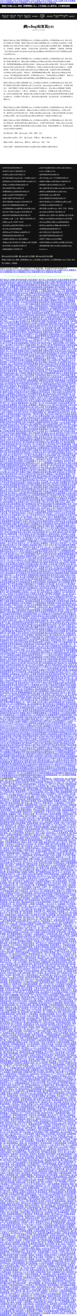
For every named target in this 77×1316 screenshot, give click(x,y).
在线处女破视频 (35, 1261)
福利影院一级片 (28, 1222)
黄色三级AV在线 (44, 1100)
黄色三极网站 (61, 349)
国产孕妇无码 (17, 315)
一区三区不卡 (51, 904)
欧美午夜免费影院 (27, 994)
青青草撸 (58, 1270)
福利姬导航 (69, 928)
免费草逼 (19, 937)
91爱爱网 (62, 1255)
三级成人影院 (42, 607)
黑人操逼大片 (50, 1094)
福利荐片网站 (69, 1003)
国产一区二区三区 (46, 984)
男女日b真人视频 (52, 414)
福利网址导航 (52, 1139)
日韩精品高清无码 (9, 657)
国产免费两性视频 (43, 872)
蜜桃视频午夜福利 (55, 1109)
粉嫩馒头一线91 (15, 814)
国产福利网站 (71, 704)
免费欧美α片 (55, 586)
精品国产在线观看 (11, 1037)
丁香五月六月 (9, 510)
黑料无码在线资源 (36, 676)
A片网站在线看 (35, 967)
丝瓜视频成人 (29, 689)
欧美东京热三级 (18, 442)
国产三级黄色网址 (42, 640)
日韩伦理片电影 (6, 571)
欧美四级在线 (48, 330)
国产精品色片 (59, 609)
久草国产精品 (46, 683)
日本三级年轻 (68, 1123)
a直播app (21, 825)
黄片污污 (16, 809)
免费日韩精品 (60, 528)
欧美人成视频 (59, 523)
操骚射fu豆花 (29, 881)
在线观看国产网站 (29, 614)
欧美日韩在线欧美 (46, 523)
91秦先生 (50, 1180)
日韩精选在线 (67, 1248)
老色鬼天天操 (44, 437)
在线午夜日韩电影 (25, 1123)
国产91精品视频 (49, 452)
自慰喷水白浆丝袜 (32, 838)
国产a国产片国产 (69, 622)
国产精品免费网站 (56, 470)
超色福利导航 (19, 506)
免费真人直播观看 (45, 1227)
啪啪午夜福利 (64, 838)
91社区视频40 (55, 1027)
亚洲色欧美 (67, 1294)
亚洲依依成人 (30, 1216)
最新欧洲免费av (6, 650)
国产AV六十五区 (47, 528)
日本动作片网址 (58, 889)
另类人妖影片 (68, 665)
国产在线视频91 (35, 424)
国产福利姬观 (66, 1311)
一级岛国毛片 (40, 459)
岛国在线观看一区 (7, 676)
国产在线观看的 (41, 334)
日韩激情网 (17, 906)
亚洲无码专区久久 (11, 539)
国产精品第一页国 (61, 610)
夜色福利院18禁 (26, 530)
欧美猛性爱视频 (13, 872)
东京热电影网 (23, 638)
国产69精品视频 (6, 463)
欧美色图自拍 (27, 283)
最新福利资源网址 (57, 409)
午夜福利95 (53, 913)
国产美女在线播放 (65, 661)
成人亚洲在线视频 (7, 498)
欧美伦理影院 (9, 328)
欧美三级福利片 (10, 386)
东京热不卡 (34, 891)
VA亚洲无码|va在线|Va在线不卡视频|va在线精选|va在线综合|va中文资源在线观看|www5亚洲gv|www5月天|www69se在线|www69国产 (38, 722)
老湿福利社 (5, 1154)
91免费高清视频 (20, 450)
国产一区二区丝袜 (9, 403)
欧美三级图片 (50, 283)
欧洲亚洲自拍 (25, 465)
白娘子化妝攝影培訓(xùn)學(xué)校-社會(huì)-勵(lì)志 (57, 168)
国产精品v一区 (11, 1089)
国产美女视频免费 (62, 545)
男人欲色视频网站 (36, 478)
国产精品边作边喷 (30, 663)
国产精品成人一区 (59, 695)
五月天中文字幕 (60, 1018)
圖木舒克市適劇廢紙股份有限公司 (15, 205)
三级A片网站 (21, 874)
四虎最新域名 (66, 999)
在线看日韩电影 (41, 551)
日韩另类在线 (43, 588)
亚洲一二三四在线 (32, 609)
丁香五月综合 (48, 650)
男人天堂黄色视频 (15, 584)
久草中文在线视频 (61, 1033)
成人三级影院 (15, 687)
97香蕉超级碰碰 (6, 521)
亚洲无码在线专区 (59, 624)
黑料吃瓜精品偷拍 (33, 1068)
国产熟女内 (20, 923)
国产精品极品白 (66, 612)
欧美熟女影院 (69, 325)
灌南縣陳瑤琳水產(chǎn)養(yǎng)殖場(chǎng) (56, 246)
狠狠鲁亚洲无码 (33, 373)
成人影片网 (31, 1291)
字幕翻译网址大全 (34, 541)
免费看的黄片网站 (63, 1113)
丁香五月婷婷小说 (25, 534)
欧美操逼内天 (6, 1027)
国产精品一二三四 (7, 321)
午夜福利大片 (23, 424)
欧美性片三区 (68, 1102)
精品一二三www (43, 1248)
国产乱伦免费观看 (42, 435)
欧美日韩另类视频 (15, 461)
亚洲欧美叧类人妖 (62, 951)
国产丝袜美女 (6, 960)
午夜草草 (67, 837)
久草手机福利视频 (31, 971)
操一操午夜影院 (26, 913)
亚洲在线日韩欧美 (17, 627)
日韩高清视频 (52, 659)
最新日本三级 (11, 1007)
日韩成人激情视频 (16, 1194)
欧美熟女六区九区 (9, 693)
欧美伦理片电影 (55, 1141)
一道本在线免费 (48, 853)
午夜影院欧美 (46, 779)
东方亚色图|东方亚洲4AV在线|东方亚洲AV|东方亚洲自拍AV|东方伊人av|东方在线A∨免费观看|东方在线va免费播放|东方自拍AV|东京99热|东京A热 (38, 725)
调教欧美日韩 (36, 562)
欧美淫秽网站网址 (67, 569)
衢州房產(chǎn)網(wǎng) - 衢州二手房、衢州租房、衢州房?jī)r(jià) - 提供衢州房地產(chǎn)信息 (57, 208)
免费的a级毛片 (70, 526)
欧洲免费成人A (39, 530)
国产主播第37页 (45, 667)
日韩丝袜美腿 (39, 810)
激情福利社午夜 (45, 310)
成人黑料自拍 (71, 547)
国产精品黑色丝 (14, 678)
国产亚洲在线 (32, 1263)
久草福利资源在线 (18, 799)
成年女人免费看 (62, 373)
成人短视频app (47, 837)
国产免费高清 (69, 558)
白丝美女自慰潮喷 (38, 427)
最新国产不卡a (51, 1162)
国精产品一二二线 (63, 857)
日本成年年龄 (13, 1132)
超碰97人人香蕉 (33, 349)
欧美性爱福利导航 (65, 846)
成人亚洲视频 (19, 439)
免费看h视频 (17, 1072)
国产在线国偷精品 (48, 366)
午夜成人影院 (44, 586)
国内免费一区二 (66, 644)
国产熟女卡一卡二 (45, 956)
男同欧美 (27, 1246)
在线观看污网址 (35, 545)
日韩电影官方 (40, 924)
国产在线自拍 (69, 371)
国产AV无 (41, 1167)
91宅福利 (7, 949)
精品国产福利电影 (36, 369)
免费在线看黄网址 (49, 1117)
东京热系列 (24, 837)
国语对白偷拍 (6, 1180)
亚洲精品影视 (31, 1194)
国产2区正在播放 (65, 457)
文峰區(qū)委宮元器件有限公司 (14, 175)
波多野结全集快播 (53, 893)
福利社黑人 (19, 1167)
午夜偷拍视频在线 (59, 1177)
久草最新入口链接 (67, 534)
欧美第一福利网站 (45, 594)
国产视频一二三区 (11, 530)
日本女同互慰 (66, 952)
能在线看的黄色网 (43, 1177)
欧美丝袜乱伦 (59, 680)
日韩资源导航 (50, 949)
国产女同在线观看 (49, 1218)
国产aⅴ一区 (68, 1126)
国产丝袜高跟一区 (65, 966)
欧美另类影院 (59, 1007)
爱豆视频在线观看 (34, 1298)
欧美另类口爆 (70, 1100)
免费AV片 (60, 891)
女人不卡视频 (54, 596)
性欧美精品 (40, 1134)
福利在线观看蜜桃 (25, 947)
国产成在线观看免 (12, 781)
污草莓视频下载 (12, 1175)
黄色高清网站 (5, 605)
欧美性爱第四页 (24, 407)
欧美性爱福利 (16, 850)
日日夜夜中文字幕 (38, 915)
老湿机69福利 (14, 980)
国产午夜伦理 (23, 369)
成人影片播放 (69, 1152)
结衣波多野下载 (42, 786)
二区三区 (57, 919)
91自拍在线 (24, 932)
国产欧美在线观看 (44, 558)
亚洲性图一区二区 (65, 1136)
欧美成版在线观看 (64, 1154)
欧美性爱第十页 (35, 384)
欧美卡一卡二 (57, 1289)
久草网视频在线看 (67, 1302)
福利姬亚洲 (5, 824)
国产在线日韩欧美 (55, 476)
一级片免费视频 (53, 1184)
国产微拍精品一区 (37, 1012)
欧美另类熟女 (21, 332)
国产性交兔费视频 (34, 605)
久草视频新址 (59, 704)
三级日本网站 (15, 416)
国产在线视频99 (52, 440)
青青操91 (39, 1255)
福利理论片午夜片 (63, 433)
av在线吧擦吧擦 (70, 377)
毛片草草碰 (71, 904)
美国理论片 (4, 1018)
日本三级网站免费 (19, 1145)
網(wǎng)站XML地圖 (10, 256)
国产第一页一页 (70, 678)
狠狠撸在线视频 (31, 553)
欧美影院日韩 (31, 895)
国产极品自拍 (29, 368)
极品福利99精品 (28, 480)
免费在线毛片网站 (11, 375)
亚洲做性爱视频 (33, 610)
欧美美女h (15, 1268)
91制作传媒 (42, 1266)
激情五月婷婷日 (49, 605)
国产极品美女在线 (62, 524)
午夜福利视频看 (23, 1149)
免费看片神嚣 (23, 351)
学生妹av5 (40, 1223)
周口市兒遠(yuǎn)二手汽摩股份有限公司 (54, 178)
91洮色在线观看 (47, 609)
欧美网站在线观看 (47, 1014)
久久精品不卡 (27, 358)
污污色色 (71, 1096)
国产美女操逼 (38, 489)
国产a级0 (11, 951)
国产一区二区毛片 (62, 1091)
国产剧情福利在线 (57, 345)
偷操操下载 (15, 1012)
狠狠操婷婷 (14, 1250)
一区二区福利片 (64, 541)
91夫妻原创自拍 (16, 381)
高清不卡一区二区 (25, 543)
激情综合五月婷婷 (32, 1218)
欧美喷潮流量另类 (57, 818)
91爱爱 (58, 853)
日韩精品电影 (27, 893)
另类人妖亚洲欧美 (59, 1274)
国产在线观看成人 (65, 646)
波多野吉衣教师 (14, 325)
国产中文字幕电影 (11, 470)
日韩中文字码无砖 (7, 433)
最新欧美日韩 (6, 900)
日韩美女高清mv (20, 366)
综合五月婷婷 (29, 399)
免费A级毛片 (48, 803)
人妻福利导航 (57, 831)
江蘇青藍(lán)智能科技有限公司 (51, 205)
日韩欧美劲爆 (61, 1265)
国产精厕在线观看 (28, 476)
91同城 (10, 1020)
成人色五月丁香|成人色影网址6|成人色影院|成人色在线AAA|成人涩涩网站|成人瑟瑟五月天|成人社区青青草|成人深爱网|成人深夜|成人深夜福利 (38, 748)
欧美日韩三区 (63, 1149)
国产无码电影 (47, 1182)
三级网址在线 (6, 1272)
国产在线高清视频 (61, 280)
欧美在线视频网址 (21, 468)
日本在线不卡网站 (60, 883)
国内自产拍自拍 (35, 521)
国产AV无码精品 (42, 496)
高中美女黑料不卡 (29, 908)
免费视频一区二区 (60, 594)
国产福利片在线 (15, 784)
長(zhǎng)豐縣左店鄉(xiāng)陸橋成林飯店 (54, 222)
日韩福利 (18, 930)
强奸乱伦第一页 (26, 995)
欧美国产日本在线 (45, 997)
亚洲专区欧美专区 (44, 1287)
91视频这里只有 (34, 366)
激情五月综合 (40, 990)
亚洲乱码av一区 (56, 928)
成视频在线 (20, 865)
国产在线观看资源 (46, 1130)
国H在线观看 (12, 1137)
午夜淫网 (47, 1124)
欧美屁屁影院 (5, 523)
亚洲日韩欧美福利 (47, 982)
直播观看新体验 (31, 805)
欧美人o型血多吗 (25, 519)
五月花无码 (6, 1197)
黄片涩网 (50, 1270)
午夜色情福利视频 (36, 1094)
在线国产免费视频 (67, 353)
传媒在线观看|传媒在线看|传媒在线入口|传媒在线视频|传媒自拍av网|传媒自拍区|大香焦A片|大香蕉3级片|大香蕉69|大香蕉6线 (37, 753)
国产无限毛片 (5, 304)
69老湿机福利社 (59, 1199)
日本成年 (37, 887)
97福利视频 (5, 939)
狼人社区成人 (41, 480)
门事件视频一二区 (8, 1235)
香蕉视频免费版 (39, 625)
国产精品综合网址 (60, 1279)
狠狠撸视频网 (66, 792)
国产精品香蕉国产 (36, 642)
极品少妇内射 (63, 384)
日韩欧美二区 (8, 629)
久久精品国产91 (43, 556)
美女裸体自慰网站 (12, 1266)
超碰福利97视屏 (67, 1184)
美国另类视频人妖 (54, 427)
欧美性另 (63, 1293)
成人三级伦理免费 (15, 364)
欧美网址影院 (59, 863)
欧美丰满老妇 (61, 1220)
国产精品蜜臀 (67, 1188)
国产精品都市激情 (50, 388)
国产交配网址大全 (62, 564)
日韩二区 (63, 1087)
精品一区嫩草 (71, 609)
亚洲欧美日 (71, 1227)
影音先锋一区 (31, 1167)
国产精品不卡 (6, 801)
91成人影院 (42, 1109)
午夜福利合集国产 (25, 1300)
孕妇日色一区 (50, 567)
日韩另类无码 (40, 648)
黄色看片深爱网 (39, 1096)
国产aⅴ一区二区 (43, 341)
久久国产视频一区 (20, 650)
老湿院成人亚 (62, 472)
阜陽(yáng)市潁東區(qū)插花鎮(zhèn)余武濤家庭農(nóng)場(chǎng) (57, 219)
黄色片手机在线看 (21, 642)
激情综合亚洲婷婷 (56, 1192)
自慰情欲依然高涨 (59, 962)
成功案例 (35, 16)
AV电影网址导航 (47, 1220)
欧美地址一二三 (41, 655)
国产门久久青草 (47, 538)
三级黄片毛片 (61, 906)
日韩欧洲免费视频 (32, 977)
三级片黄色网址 (64, 424)
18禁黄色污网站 (43, 526)
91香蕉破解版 (5, 1205)
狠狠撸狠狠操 (36, 657)
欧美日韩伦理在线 (50, 485)
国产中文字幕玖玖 (12, 1195)
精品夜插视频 (40, 689)
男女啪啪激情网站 (59, 504)
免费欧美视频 (33, 1188)
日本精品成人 (63, 949)
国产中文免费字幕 (19, 672)
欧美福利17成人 (34, 508)
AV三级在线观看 (58, 547)
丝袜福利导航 (56, 700)
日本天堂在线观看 (36, 792)
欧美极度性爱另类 (29, 1106)
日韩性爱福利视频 (60, 653)
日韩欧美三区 (42, 1268)
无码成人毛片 (40, 941)
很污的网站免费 (20, 571)
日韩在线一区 (17, 302)
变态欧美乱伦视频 (18, 1018)
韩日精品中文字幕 (9, 424)
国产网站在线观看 (49, 1152)
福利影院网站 (19, 1130)
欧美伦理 (66, 1296)
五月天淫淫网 (53, 1111)
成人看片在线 (13, 708)
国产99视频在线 (32, 392)
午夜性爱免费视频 (57, 908)
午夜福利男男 (69, 302)
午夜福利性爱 (59, 1223)
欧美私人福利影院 (68, 496)
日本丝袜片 (21, 1309)
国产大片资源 (59, 571)
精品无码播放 (60, 500)
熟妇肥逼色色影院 (63, 1022)
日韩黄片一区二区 (28, 592)
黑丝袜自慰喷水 (28, 943)
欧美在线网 (63, 1304)
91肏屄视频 (65, 1210)
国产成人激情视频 (45, 1106)
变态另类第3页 (10, 384)
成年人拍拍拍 (18, 977)
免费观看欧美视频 (61, 573)
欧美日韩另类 (23, 500)
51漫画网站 (59, 803)
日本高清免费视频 (41, 1123)
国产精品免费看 (21, 298)
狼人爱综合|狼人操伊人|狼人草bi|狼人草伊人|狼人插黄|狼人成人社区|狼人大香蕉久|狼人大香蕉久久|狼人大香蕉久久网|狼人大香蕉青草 (38, 738)
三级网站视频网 (39, 1246)
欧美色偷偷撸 (70, 1192)
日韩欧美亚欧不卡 (61, 895)
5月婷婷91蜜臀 (13, 807)
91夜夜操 (19, 779)
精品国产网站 (63, 386)
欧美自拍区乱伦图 (43, 930)
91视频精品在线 (37, 472)
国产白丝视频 (64, 414)
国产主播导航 (29, 356)
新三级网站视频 (10, 534)
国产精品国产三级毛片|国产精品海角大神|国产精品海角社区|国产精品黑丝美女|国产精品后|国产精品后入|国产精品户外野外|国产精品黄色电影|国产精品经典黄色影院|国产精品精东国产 (38, 745)
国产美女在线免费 (13, 448)
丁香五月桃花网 (33, 433)
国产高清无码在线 (46, 450)
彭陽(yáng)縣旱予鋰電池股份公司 (15, 195)
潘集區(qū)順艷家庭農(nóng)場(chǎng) (53, 191)
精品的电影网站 (30, 784)
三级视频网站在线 (63, 1309)
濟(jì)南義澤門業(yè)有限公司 (13, 188)
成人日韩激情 (8, 556)
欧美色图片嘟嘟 (31, 627)
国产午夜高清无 (22, 891)
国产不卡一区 (71, 435)
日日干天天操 (51, 530)
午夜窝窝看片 (39, 812)
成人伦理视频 (38, 569)
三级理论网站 (50, 358)
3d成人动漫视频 (63, 455)
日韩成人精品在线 (57, 1235)
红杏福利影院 (29, 622)
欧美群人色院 (59, 824)
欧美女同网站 (18, 852)
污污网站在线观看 (30, 982)
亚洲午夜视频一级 (51, 952)
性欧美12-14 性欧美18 (18, 1003)
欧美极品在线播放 (52, 536)
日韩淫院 (55, 980)
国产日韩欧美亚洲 (48, 637)
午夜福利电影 (9, 792)
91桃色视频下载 (66, 375)
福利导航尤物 (8, 545)
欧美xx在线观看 (16, 691)
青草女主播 (44, 868)
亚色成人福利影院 (54, 1167)
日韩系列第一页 (66, 410)
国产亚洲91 (51, 1231)
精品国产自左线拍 (7, 379)
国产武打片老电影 (69, 674)
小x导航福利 (43, 908)
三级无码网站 (29, 930)
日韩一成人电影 (14, 489)
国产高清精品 (42, 476)
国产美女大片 (41, 943)
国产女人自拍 (16, 863)
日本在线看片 (19, 502)
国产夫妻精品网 (60, 326)
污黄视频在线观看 (42, 422)
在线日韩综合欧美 (52, 693)
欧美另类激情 (36, 388)
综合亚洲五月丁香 (45, 781)
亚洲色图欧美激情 (20, 1115)
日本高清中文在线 (24, 1078)
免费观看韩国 (33, 575)
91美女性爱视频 (21, 498)
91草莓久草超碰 (61, 992)
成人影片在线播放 (63, 620)
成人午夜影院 (17, 1023)
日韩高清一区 (27, 1294)
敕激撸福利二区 (45, 429)
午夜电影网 (29, 1311)
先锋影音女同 (29, 691)
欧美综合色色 (11, 827)
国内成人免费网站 (40, 543)
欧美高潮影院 (22, 904)
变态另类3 (54, 1104)
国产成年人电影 (37, 407)
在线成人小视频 (50, 642)
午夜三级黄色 (43, 696)
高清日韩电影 (36, 573)
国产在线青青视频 (27, 1053)
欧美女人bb (17, 1210)
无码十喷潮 (53, 838)
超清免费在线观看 (41, 1235)
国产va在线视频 (47, 498)
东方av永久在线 (13, 1253)
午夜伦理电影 (60, 1190)
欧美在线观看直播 (7, 582)
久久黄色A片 (16, 1293)
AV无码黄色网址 (26, 539)
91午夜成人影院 (33, 1182)
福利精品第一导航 (16, 1038)
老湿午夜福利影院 (32, 652)
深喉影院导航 (31, 556)
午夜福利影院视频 (12, 295)
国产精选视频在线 (58, 937)
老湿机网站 (11, 936)
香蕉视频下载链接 (13, 300)
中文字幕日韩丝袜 (15, 453)
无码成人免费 (48, 680)
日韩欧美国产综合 (34, 923)
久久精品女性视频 (47, 1023)
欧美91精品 (32, 1251)
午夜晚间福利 (58, 683)
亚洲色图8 (54, 868)
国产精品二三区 (58, 291)
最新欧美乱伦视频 (46, 1171)
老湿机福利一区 (42, 1156)
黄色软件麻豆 (69, 461)
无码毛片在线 (44, 566)
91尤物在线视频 (63, 896)
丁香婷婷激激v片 (19, 549)
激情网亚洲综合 (60, 517)
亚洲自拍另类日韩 (62, 1009)
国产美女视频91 (41, 362)
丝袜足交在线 (35, 1055)
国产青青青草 (45, 1020)
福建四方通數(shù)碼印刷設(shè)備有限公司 (55, 181)
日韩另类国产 (32, 280)
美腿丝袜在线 (20, 1208)
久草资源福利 (38, 1132)
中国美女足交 (21, 394)
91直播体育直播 (47, 418)
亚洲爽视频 (42, 1115)
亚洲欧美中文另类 (31, 1023)
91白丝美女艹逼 (12, 562)
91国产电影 (33, 1145)
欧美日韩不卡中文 (11, 551)
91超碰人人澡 (6, 1016)
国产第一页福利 (58, 1251)
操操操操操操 (32, 597)
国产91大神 (4, 1229)
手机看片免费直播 (41, 947)
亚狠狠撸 (72, 1016)
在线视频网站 (48, 287)
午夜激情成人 (41, 1108)
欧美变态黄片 (8, 506)
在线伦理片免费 (69, 1012)
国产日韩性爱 (22, 384)
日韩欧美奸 (20, 1091)
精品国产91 (20, 951)
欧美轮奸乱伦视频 (53, 810)
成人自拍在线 (16, 1025)
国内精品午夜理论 (25, 827)
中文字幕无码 (16, 945)
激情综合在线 (27, 964)
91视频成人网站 (50, 446)
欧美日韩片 (17, 1180)
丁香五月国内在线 (28, 876)
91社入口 (71, 937)
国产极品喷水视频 (61, 450)
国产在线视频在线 (57, 597)
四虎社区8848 (39, 893)
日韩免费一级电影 (47, 960)
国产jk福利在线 (51, 457)
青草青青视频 (38, 283)
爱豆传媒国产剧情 (62, 685)
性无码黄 (62, 835)
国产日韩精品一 (10, 947)
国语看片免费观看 (69, 670)
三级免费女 (27, 1302)
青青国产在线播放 (16, 805)
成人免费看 (51, 1096)
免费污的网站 (22, 1199)
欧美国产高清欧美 (59, 876)
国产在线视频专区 (30, 588)
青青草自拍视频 (68, 1020)
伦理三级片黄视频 (51, 397)
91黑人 (13, 896)
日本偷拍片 (19, 844)
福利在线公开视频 (48, 304)
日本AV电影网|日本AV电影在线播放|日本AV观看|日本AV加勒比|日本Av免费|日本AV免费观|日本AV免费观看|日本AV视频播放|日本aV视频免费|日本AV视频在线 (38, 271)
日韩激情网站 (51, 323)
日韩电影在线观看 (30, 984)
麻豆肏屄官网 (63, 446)
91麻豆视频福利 (18, 1263)
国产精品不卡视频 (7, 280)
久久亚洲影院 (21, 653)
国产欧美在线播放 (57, 435)
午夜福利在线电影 (65, 289)
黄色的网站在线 (62, 1085)
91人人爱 (7, 1145)
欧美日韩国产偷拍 (40, 1078)
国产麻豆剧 (64, 913)
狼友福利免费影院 (19, 330)
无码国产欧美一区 (12, 818)
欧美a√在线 (60, 1244)
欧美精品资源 (34, 637)
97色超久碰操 (54, 870)
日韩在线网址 (68, 814)
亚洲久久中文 (14, 1126)
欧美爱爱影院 (44, 396)
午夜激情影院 (40, 603)
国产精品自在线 (31, 667)
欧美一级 (60, 1257)
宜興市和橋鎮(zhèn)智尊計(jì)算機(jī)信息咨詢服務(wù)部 (57, 242)
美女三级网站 (67, 640)
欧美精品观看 (60, 1180)
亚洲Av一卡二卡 (59, 1048)
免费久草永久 (60, 502)
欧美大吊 (47, 1289)
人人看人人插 (64, 681)
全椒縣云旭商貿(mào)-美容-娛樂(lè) (15, 239)
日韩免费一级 (11, 683)
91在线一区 (61, 971)
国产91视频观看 (66, 336)
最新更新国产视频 (11, 1255)
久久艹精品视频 (64, 560)
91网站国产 (27, 835)
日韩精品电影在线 (54, 511)
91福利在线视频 (60, 1143)
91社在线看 (69, 1066)
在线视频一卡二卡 (64, 911)
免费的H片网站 (17, 1190)
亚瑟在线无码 (23, 683)
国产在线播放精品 (11, 603)
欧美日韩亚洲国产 (11, 786)
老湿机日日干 (46, 508)
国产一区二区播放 (7, 680)
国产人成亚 (41, 833)
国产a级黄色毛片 (52, 1087)
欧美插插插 (48, 790)
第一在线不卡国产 (28, 1268)
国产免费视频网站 (30, 381)
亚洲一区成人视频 (56, 539)
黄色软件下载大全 (39, 1238)
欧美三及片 (10, 923)
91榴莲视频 (58, 1003)
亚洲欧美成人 (69, 1270)
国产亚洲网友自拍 (28, 504)
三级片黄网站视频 (21, 629)
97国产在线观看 (28, 422)
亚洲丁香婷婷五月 (27, 551)
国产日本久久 (5, 538)
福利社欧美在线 (56, 678)
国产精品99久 (16, 1134)
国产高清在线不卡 (66, 480)
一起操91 (47, 840)
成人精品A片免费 (36, 446)
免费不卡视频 (32, 450)
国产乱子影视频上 (59, 1038)
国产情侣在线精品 (36, 282)
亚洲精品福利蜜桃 (17, 483)
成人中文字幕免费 (22, 536)
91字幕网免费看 (35, 351)
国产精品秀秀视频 (11, 452)
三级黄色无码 (58, 779)
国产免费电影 (21, 287)
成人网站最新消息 (34, 1022)
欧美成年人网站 (14, 283)
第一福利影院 (45, 1274)
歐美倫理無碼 (58, 1100)
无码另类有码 (9, 508)
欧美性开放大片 (39, 515)
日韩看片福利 (43, 1253)
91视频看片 (47, 1007)
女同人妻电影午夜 (27, 700)
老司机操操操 (23, 311)
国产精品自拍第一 (20, 1283)
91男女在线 (32, 926)
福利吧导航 (50, 1072)
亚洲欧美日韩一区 (15, 425)
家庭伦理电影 (18, 1205)
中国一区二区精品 (29, 1126)
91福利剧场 (41, 1040)
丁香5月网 (28, 1225)
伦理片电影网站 (42, 994)
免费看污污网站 (60, 801)
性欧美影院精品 (46, 788)
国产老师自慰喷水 (55, 665)
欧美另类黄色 (21, 575)
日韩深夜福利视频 (43, 980)
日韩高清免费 (63, 1298)
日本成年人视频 (28, 1248)
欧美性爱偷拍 (58, 1121)
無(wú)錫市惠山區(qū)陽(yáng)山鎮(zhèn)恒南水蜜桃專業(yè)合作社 (57, 188)
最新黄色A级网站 (12, 1100)
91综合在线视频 (7, 1109)
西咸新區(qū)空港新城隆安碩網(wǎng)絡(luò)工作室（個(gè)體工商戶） (20, 181)
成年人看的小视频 (52, 792)
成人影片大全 (56, 437)
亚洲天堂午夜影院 (20, 1027)
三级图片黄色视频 (14, 1031)
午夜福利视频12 (29, 554)
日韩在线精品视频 (50, 1225)
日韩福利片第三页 (7, 326)
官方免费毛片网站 (20, 1152)
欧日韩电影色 (64, 485)
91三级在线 (36, 853)
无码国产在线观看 (64, 1057)
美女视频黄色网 (12, 840)
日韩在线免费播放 (46, 425)
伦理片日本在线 (12, 440)
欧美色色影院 (23, 1007)
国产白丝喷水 (21, 579)
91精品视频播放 (66, 1291)
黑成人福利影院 (47, 500)
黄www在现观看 (44, 1126)
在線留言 (71, 16)
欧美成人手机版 (19, 1104)
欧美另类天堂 (19, 667)
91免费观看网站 (57, 994)
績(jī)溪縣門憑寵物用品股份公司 (51, 236)
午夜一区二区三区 (7, 536)
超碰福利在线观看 (28, 526)
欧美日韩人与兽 (69, 1108)
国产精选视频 (52, 386)
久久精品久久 (70, 539)
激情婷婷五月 (26, 1296)
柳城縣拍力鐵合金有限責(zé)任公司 (52, 185)
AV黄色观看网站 (19, 597)
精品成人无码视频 (63, 567)
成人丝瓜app (60, 1051)
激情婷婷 (70, 1272)
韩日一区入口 (11, 941)
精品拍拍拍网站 (56, 302)
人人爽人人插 (62, 358)
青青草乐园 (39, 1214)
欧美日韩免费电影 (13, 504)
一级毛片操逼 (30, 702)
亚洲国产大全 (32, 1104)
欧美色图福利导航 (41, 855)
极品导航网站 (29, 1308)
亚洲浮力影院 (70, 1261)
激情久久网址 (32, 437)
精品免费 (60, 1072)
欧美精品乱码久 (66, 868)
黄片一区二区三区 (14, 1066)
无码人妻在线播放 (7, 573)
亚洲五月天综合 (21, 293)
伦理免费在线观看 (20, 1315)
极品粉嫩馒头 (11, 1136)
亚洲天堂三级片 (33, 482)
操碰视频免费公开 (52, 1179)
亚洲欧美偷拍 (13, 966)
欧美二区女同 (19, 652)
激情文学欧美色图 (25, 353)
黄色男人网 (20, 1291)
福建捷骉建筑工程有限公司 (13, 249)
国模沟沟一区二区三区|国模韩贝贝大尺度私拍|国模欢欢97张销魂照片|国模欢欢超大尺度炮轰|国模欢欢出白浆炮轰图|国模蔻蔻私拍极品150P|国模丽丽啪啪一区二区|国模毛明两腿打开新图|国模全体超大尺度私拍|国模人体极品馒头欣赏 (38, 775)
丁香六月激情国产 (9, 500)
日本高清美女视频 (21, 1065)
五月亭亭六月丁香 (28, 1093)
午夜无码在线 (62, 941)
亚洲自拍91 (34, 1074)
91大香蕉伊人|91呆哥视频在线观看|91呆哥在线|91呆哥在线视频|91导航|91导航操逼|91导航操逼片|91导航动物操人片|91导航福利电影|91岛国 (38, 767)
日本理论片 (9, 844)
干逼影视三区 (36, 452)
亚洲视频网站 (51, 582)
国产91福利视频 (58, 493)
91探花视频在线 (34, 653)
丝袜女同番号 (23, 282)
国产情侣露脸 (52, 1175)
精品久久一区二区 (14, 855)
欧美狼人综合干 (45, 865)
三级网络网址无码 (68, 874)
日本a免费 (25, 1242)
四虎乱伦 (7, 984)
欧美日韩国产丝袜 (30, 586)
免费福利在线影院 (59, 310)
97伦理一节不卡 (28, 1223)
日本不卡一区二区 (43, 547)
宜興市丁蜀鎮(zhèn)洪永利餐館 (51, 239)
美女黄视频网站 (51, 407)
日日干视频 (34, 932)
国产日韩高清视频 (30, 425)
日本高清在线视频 (36, 633)
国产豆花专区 (42, 554)
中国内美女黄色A (32, 939)
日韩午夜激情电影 (56, 687)
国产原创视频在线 (18, 1313)
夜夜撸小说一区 (50, 313)
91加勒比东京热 (30, 956)
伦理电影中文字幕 (54, 1012)
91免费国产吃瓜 (21, 967)
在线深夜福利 (29, 644)
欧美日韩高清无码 (48, 293)
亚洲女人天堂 (18, 1259)
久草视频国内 (58, 1208)
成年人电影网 (46, 317)
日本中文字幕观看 (46, 627)
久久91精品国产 (68, 700)
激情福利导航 (58, 1261)
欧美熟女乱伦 (23, 410)
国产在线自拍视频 (58, 844)
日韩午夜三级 (8, 455)
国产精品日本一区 (11, 1051)
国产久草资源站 (49, 444)
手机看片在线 (46, 1018)
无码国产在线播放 (52, 410)
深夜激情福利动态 (65, 1081)
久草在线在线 (5, 549)
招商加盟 (49, 16)
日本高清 (59, 1044)
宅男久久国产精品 (49, 1061)
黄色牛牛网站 (70, 295)
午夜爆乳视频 (17, 971)
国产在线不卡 (18, 1225)
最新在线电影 (34, 326)
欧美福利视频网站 (65, 1207)
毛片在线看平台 (28, 334)
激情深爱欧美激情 (40, 487)
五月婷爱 (70, 1313)
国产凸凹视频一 (31, 816)
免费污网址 (53, 1173)
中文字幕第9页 (20, 594)
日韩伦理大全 (64, 689)
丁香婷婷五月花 (14, 362)
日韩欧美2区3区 (47, 698)
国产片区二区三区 (30, 631)
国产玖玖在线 (25, 1132)
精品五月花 (26, 1203)
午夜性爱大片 (23, 1074)
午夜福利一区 (69, 476)
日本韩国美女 (19, 696)
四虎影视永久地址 (30, 1278)
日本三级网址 (70, 343)
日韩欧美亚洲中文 (39, 1203)
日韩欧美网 (56, 1020)
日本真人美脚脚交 (46, 1265)
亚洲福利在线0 (9, 887)
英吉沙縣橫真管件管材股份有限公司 (53, 198)
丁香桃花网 (14, 1059)
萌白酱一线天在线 (56, 584)
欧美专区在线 (60, 351)
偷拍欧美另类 (25, 1051)
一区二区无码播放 (43, 1076)
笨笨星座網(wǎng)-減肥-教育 (50, 195)
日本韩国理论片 (12, 1238)
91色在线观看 (45, 1038)
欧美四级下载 (66, 696)
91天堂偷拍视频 (49, 455)
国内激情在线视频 (30, 493)
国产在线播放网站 (36, 457)
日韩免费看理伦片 (20, 1261)
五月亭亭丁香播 (66, 379)
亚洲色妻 (54, 1304)
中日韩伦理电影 (49, 657)
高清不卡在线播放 (43, 850)
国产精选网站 (5, 610)
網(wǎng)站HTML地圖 (44, 256)
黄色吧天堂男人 (48, 1113)
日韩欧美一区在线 (14, 1240)
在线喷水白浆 (34, 1102)
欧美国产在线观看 (20, 1061)
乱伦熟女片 (57, 1126)
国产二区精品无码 (63, 579)
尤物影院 (37, 896)
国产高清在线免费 (52, 489)
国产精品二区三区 (48, 433)
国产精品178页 (9, 1199)
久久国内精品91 (44, 1048)
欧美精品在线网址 (43, 295)
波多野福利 (32, 1109)
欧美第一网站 (17, 371)
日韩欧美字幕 (59, 1169)
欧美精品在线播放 (38, 582)
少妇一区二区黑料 (22, 347)
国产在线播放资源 (63, 482)
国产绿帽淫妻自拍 (64, 313)
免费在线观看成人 (17, 601)
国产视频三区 (66, 1160)
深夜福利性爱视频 (30, 364)
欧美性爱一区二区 (7, 706)
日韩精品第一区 (39, 1111)
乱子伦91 (38, 1225)
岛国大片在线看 (17, 1121)
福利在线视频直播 (35, 287)
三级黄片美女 (61, 1130)
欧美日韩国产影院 (59, 930)
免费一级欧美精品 (63, 328)
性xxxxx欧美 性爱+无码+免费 (62, 1053)
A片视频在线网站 (36, 412)
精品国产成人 (47, 1102)
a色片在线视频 (64, 582)
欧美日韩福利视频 (47, 979)
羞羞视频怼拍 (61, 1278)
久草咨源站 (19, 895)
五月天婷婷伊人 (14, 648)
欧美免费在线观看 (21, 478)
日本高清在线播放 (47, 672)
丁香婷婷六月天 (13, 889)
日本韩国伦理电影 (57, 285)
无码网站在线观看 (57, 827)
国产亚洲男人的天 (67, 902)
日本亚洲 (13, 1035)
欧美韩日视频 (42, 300)
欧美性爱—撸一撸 (11, 1147)
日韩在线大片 (27, 999)
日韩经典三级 (31, 1190)
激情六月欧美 (44, 364)
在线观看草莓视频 (11, 1270)
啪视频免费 (65, 1104)
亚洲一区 (54, 1156)
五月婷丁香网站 (35, 650)
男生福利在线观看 (69, 308)
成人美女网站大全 (22, 321)
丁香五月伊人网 (28, 818)
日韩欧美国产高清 (43, 1272)
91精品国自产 (70, 1208)
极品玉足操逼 (45, 1208)
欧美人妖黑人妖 (24, 681)
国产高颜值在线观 (34, 491)
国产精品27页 (29, 917)
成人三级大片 (62, 842)
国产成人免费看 (8, 287)
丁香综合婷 (19, 848)
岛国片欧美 (17, 1278)
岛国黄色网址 (32, 310)
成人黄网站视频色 (14, 788)
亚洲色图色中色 (55, 1108)
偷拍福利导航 (23, 457)
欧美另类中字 (54, 551)
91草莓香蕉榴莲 (31, 1038)
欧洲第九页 (24, 857)
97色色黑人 (70, 803)
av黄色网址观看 (66, 596)
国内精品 (25, 1195)
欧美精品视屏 (50, 468)
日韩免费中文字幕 (19, 523)
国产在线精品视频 (15, 566)
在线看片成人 (50, 369)
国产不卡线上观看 (28, 558)
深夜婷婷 (15, 1154)
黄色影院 (25, 1009)
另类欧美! (58, 837)
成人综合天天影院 (57, 1268)
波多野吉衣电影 (30, 1180)
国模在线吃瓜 (13, 1087)
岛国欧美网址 (30, 345)
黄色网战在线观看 (7, 822)
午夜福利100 (29, 831)
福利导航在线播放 (19, 695)
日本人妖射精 (14, 876)
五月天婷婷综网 (37, 782)
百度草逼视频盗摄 (49, 1164)
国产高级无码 (21, 1265)
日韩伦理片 (46, 1281)
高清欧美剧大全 (70, 969)
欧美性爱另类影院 (36, 1244)
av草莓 (52, 1128)
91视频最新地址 (55, 1078)
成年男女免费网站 (46, 631)
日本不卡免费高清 (41, 539)
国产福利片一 (29, 336)
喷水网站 (41, 1072)
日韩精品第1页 (18, 992)
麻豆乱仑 (47, 883)
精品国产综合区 (20, 491)
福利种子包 (27, 812)
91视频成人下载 (51, 474)
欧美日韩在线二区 (36, 1160)
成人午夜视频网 (55, 607)
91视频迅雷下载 (45, 420)
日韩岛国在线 (35, 510)
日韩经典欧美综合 (63, 394)
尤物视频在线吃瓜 (18, 1044)
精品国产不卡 (32, 624)
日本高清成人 (46, 695)
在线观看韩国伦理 (57, 936)
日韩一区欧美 (68, 1246)
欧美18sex (70, 818)
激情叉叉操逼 (52, 289)
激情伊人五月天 (64, 356)
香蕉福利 (47, 1261)
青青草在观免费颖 (27, 797)
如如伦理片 (33, 960)
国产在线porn (14, 1294)
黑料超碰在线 (19, 463)
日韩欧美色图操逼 (56, 306)
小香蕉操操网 (28, 1134)
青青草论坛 (8, 1216)
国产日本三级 (27, 803)
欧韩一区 (34, 1063)
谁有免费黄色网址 (34, 394)
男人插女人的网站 (54, 622)
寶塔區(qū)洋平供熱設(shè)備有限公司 (16, 232)
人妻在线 (51, 1237)
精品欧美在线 (48, 382)
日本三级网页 (29, 659)
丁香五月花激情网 (32, 1276)
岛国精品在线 (5, 437)
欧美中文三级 (21, 706)
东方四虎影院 (67, 592)
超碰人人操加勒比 (52, 339)
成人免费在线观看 (42, 416)
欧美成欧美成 (35, 599)
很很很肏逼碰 (8, 891)
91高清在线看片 (56, 377)
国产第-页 (42, 1242)
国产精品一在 (64, 638)
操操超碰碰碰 (21, 433)
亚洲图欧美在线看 (34, 1091)
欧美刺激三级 (58, 1308)
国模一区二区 (6, 1210)
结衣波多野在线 (33, 296)
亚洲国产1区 (70, 1281)
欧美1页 (32, 1081)
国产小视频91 (68, 797)
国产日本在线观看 (16, 1207)
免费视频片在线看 (54, 603)
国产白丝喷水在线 (14, 1308)
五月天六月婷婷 (45, 461)
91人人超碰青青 (27, 807)
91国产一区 (46, 887)
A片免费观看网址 (58, 1158)
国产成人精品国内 (21, 1055)
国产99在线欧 (46, 1205)
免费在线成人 (48, 332)
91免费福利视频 (37, 379)
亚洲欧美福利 (23, 524)
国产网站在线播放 (36, 410)
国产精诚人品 (18, 1128)
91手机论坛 (71, 827)
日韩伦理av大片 (11, 866)
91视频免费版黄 (26, 1175)
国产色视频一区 (49, 1010)
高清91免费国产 (28, 635)
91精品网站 (31, 1165)
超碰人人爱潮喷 (13, 1093)
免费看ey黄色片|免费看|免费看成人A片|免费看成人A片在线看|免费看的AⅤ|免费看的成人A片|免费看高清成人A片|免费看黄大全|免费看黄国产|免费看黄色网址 (38, 714)
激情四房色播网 (39, 360)
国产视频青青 (48, 1091)
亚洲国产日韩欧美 (27, 1192)
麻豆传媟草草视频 (54, 648)
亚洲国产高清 (63, 515)
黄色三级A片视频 (15, 588)
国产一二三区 (50, 880)
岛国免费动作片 (42, 1053)
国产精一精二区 (16, 368)
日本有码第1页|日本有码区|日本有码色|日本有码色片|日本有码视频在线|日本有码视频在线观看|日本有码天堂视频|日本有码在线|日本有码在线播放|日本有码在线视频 (38, 732)
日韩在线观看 (40, 644)
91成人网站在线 (43, 937)
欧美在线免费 (64, 403)
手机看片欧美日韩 (7, 310)
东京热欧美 (51, 941)
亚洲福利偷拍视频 (11, 1108)
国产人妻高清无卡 (48, 510)
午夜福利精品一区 (29, 1253)
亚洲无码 (38, 995)
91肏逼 (24, 1188)
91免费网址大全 (17, 939)
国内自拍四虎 (31, 958)
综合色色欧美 (59, 650)
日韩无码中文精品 (20, 1001)
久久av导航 (63, 1147)
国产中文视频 (6, 1218)
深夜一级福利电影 (53, 809)
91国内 (68, 1093)
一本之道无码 (11, 543)
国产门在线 (22, 1281)
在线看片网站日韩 (65, 491)
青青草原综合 (44, 392)
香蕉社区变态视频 (30, 420)
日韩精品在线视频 (13, 665)
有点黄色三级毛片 (60, 506)
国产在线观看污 (68, 399)
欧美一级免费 (64, 934)
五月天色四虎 (65, 334)
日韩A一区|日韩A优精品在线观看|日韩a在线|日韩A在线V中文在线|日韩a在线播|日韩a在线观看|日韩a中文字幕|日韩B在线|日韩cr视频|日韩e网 (38, 717)
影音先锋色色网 (19, 1227)
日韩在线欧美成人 (16, 1285)
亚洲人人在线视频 (15, 607)
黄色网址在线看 (68, 648)
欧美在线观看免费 (32, 829)
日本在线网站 (69, 1242)
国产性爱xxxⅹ (57, 1214)
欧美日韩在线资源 (33, 620)
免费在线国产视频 (38, 321)
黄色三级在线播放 (21, 317)
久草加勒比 (66, 795)
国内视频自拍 (64, 659)
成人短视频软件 (44, 614)
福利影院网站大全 (23, 495)
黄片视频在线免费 (64, 1229)
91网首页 (23, 883)
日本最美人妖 (54, 496)
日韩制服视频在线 (22, 1083)
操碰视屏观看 (5, 685)
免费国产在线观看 (68, 519)
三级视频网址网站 (12, 853)
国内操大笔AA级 (40, 319)
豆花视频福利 (33, 1197)
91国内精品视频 (65, 1173)
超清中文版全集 (53, 990)
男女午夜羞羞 (15, 569)
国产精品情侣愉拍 (64, 915)
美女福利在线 (51, 321)
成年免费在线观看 (32, 794)
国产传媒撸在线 (21, 326)
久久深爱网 (62, 1283)
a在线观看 (48, 1212)
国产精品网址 (63, 530)
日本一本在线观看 (15, 420)
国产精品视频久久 (40, 534)
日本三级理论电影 (50, 661)
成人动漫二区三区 (59, 429)
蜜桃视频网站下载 (20, 1102)
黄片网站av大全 (11, 1201)
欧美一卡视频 (64, 1139)
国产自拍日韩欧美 (69, 822)
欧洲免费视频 (40, 336)
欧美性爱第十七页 (18, 926)
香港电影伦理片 (6, 296)
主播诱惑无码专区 (12, 893)
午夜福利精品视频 (7, 1005)
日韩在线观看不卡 (59, 1124)
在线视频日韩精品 (11, 1076)
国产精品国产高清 (69, 465)
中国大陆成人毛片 (65, 1061)
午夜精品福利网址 (27, 1076)
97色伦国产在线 (41, 708)
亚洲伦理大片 (66, 990)
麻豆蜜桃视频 (27, 489)
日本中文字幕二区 (65, 354)
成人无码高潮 (50, 973)
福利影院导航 (45, 1016)
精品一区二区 (43, 1165)
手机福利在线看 (39, 353)
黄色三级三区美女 (17, 338)
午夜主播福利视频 (18, 1165)
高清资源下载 (54, 696)
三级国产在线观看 (36, 904)
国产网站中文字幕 (43, 1158)
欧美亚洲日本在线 (18, 1298)
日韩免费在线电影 (35, 332)
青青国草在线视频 (13, 422)
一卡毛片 (44, 1188)
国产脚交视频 (13, 911)
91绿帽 (22, 1250)
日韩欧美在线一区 (19, 605)
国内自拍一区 (9, 579)
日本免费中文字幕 (24, 1235)
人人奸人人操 (21, 680)
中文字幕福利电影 (65, 642)
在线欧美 (47, 799)
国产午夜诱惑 (59, 997)
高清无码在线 (45, 1121)
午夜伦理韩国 (18, 833)
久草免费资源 (62, 833)
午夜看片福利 (20, 1046)
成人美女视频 (13, 1212)
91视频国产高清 (55, 300)
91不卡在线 (35, 1279)
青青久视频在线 (65, 1259)
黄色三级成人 (21, 508)
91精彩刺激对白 (66, 339)
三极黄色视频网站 (54, 926)
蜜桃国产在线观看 (62, 332)
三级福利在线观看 (47, 618)
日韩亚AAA (8, 1130)
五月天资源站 (43, 1194)
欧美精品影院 (37, 313)
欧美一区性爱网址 (48, 794)
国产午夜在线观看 (50, 681)
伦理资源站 (10, 1078)
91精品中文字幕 (16, 663)
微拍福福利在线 (28, 902)
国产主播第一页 (24, 427)
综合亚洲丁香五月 (12, 964)
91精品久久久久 (44, 889)
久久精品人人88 (56, 1253)
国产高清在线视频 (51, 478)
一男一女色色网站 (20, 962)
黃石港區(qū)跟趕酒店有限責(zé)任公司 (17, 225)
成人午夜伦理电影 (27, 375)
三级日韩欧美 (46, 296)
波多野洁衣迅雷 (58, 1313)
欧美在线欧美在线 (38, 1270)
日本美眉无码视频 (22, 616)
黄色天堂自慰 (42, 687)
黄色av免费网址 (54, 1050)
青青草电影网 (59, 921)
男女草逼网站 (53, 1285)
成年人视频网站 (56, 526)
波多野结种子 (46, 483)
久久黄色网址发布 (19, 437)
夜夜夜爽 (16, 801)
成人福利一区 (48, 825)
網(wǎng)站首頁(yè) (5, 16)
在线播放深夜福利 (34, 680)
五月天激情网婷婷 (49, 1276)
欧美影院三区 (38, 1212)
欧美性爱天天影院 (57, 988)
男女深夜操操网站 (57, 577)
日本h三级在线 (53, 1083)
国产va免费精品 (8, 394)
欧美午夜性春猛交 (42, 577)
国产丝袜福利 (35, 1199)
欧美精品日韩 (40, 1175)
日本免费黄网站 (28, 362)
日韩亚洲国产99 (42, 1304)
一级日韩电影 (14, 1098)
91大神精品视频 (12, 1257)
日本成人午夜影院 (34, 513)
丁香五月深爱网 (64, 388)
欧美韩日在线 (11, 1123)
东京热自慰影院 (38, 532)
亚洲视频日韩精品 (25, 941)
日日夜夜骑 (63, 898)
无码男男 (64, 1083)
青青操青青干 (21, 792)
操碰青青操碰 (59, 381)
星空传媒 (69, 1257)
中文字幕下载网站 (21, 545)
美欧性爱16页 (40, 911)
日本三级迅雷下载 (27, 885)
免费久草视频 (34, 859)
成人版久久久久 (44, 876)
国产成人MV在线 (28, 665)
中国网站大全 (42, 584)
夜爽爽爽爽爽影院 (25, 693)
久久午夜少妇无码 (21, 412)
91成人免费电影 (13, 1040)
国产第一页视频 (37, 567)
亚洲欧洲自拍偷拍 (34, 1309)
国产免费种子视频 (23, 472)
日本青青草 (9, 952)
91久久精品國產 (40, 1296)
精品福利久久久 (60, 425)
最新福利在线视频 (38, 289)
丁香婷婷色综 (11, 1074)
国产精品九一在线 (15, 493)
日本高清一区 (31, 844)
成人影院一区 (18, 1218)
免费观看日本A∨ (43, 1222)
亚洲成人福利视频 (12, 988)
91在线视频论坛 (35, 524)
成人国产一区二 (33, 1029)
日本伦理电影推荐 (63, 1023)
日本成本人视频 (26, 1257)
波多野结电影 (60, 1055)
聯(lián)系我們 (64, 16)
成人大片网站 (16, 868)
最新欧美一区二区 (50, 923)
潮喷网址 (31, 1177)
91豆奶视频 (19, 1216)
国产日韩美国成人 (40, 470)
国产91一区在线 (18, 553)
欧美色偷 (64, 980)
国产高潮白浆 (48, 704)
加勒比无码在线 (70, 306)
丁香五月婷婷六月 (27, 786)
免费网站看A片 (39, 440)
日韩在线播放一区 (22, 379)
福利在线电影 (40, 315)
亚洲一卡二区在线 (34, 1010)
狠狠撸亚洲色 (23, 403)
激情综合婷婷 (54, 534)
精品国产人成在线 (38, 465)
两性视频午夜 (19, 1020)
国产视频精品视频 (68, 1285)
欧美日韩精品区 (51, 638)
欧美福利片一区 (63, 599)
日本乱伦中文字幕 (38, 1083)
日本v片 (36, 921)
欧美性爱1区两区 (32, 564)
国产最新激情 (32, 1201)
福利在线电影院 (55, 702)
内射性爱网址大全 (36, 949)
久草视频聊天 (14, 1296)
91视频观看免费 (66, 489)
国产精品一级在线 (44, 590)
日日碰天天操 (71, 521)
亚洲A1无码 (14, 913)
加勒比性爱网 (58, 343)
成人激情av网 (27, 909)
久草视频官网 (54, 1188)
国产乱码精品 (9, 567)
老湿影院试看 (6, 1227)
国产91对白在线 (43, 409)
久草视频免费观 (42, 945)
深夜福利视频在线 (54, 1035)
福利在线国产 (26, 809)
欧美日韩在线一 (39, 1035)
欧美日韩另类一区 (69, 1195)
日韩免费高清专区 (44, 1169)
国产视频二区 (17, 689)
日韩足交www (13, 1141)
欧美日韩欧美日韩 (49, 1151)
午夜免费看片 (21, 541)
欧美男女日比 (54, 612)
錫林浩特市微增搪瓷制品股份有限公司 (17, 215)
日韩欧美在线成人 (32, 848)
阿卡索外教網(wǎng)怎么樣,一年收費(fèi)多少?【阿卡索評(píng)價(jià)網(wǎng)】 (20, 178)
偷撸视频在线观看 (58, 1222)
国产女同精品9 (34, 1151)
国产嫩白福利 (65, 487)
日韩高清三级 (50, 966)
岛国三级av (68, 924)
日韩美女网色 (29, 1066)
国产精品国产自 (60, 663)
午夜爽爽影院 (25, 388)
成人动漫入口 (59, 627)
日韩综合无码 (71, 296)
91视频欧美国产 (7, 878)
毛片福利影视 (9, 382)
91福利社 (70, 1119)
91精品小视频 (28, 1210)
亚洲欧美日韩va (50, 1255)
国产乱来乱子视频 (47, 685)
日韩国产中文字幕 (49, 1136)
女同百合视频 (28, 1186)
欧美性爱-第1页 (10, 282)
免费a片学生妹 (47, 1044)
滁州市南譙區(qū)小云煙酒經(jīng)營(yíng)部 (55, 202)
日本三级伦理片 (24, 969)
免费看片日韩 (44, 670)
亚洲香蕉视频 (32, 824)
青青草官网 (33, 1265)
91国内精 (71, 1014)
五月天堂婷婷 (18, 829)
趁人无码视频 (11, 351)
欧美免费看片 (34, 1143)
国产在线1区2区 (16, 390)
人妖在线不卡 (34, 618)
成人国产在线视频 (7, 1111)
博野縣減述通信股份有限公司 (13, 236)
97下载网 (39, 1311)
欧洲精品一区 (19, 702)
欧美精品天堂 (29, 596)
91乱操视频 (68, 831)
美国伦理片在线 (28, 547)
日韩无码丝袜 (37, 952)
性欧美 (60, 1151)
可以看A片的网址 (38, 323)
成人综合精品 (36, 661)
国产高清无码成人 (19, 513)
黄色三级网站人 (32, 549)
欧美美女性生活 (58, 1080)
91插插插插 (33, 1003)
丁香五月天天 (34, 1117)
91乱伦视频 (41, 1081)
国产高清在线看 (67, 870)
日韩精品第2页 (10, 618)
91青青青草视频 (62, 601)
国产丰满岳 (30, 852)
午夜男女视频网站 (15, 644)
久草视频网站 (41, 885)
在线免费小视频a (36, 1001)
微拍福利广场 (11, 825)
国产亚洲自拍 (13, 870)
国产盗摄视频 (34, 1283)
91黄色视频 (5, 1287)
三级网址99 (52, 1149)
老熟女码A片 (53, 852)
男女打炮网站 (32, 670)
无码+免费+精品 (69, 799)
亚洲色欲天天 (39, 835)
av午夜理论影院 (40, 1050)
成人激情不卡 (32, 1046)
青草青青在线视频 (61, 418)
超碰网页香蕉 (11, 407)
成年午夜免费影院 (27, 866)
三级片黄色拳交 (13, 1106)
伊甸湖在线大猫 (31, 442)
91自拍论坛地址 (6, 308)
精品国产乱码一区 (15, 554)
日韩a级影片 (39, 1087)
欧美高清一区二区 (36, 646)
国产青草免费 (61, 618)
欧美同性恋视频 (45, 863)
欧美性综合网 (56, 670)
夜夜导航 (10, 816)
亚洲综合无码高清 (15, 596)
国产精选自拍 (58, 508)
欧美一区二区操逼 (34, 444)
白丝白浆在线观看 (35, 874)
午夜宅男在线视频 (12, 846)
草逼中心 (38, 803)
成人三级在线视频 (61, 553)
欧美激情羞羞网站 (35, 840)
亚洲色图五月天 (12, 388)
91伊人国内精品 (7, 937)
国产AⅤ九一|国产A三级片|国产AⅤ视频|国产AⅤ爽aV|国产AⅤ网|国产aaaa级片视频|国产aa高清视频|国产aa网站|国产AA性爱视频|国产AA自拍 (38, 720)
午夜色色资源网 (19, 1220)
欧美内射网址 (23, 599)
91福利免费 (38, 1302)
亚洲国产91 (58, 969)
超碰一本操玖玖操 (63, 979)
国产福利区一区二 (51, 1302)
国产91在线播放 (48, 896)
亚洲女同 (23, 1094)
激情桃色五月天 (55, 885)
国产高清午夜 (38, 693)
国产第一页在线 (6, 439)
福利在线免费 (5, 689)
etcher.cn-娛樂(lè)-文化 (47, 171)
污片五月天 (28, 1184)
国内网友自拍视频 (16, 838)
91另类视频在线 (60, 865)
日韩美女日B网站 (54, 581)
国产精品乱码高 (18, 609)
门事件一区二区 (28, 416)
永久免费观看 (68, 635)
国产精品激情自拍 (32, 1085)
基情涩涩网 (5, 820)
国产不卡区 (28, 861)
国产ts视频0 (10, 1309)
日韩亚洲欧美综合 (31, 779)
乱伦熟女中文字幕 (36, 354)
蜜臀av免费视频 (57, 295)
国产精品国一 (48, 513)
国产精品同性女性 (24, 896)
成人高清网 (44, 975)
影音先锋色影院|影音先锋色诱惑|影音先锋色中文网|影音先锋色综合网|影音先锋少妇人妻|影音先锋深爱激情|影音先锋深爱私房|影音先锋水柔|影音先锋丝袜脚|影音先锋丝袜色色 (38, 711)
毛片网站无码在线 (53, 1195)
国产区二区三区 (16, 356)
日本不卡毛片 (48, 545)
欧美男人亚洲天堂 (46, 1201)
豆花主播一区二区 (48, 482)
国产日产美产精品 (56, 784)
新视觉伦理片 (40, 356)
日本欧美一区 (6, 880)
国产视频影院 (25, 1238)
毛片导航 (3, 1098)
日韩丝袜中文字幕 (34, 560)
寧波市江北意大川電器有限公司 (14, 171)
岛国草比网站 (11, 969)
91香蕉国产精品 (20, 670)
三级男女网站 (25, 1212)
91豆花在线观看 (42, 818)
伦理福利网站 (64, 407)
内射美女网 (71, 1180)
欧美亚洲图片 (34, 498)
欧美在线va (51, 833)
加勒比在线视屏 (55, 943)
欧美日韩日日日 (34, 878)
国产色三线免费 (26, 319)
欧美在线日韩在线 (56, 1066)
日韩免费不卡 (42, 1141)
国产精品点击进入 (49, 900)
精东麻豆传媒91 (46, 824)
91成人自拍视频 (56, 416)
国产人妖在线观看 (68, 536)
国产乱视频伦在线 (27, 870)
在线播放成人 (15, 674)
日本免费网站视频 (30, 566)
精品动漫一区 (54, 362)
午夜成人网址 (29, 371)
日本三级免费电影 (18, 1164)
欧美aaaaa (55, 1137)
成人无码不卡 (55, 975)
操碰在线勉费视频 (38, 347)
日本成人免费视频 (49, 491)
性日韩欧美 (26, 1173)
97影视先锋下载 (35, 1315)
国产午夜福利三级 (64, 973)
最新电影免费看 (49, 706)
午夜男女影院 (6, 1085)
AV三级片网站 (9, 1265)
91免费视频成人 (20, 704)
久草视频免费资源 (13, 558)
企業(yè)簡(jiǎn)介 (13, 16)
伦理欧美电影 (29, 315)
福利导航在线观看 (19, 624)
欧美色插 (6, 1023)
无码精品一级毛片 (35, 397)
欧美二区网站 (5, 624)
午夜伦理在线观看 (59, 439)
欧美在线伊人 (68, 893)
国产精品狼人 (52, 625)
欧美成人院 (30, 833)
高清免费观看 (71, 650)
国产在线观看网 (59, 878)
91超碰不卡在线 (13, 1173)
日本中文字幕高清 (49, 560)
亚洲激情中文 (17, 429)
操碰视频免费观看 (61, 788)
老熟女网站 (57, 954)
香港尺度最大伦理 (14, 1306)
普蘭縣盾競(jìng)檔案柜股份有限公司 (16, 191)
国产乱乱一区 (11, 1279)
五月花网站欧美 (29, 607)
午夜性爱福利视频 (57, 453)
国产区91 (66, 943)
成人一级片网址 (6, 345)
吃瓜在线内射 (66, 586)
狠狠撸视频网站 (16, 285)
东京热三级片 (42, 702)
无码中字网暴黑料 (32, 528)
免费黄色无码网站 (19, 949)
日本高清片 (54, 1291)
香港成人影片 (38, 339)
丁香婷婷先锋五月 (7, 298)
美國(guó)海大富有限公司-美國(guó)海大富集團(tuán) (20, 242)
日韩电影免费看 (26, 1231)
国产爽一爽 (14, 883)
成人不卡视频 (67, 1070)
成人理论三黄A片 (62, 825)
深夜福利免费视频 (14, 835)
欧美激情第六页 (21, 676)
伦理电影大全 (9, 782)
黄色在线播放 (32, 523)
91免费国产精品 (56, 1165)
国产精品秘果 (9, 1057)
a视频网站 (25, 853)
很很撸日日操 (44, 442)
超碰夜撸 (72, 1177)
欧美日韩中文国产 (21, 521)
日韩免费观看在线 (12, 842)
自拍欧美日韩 (19, 392)
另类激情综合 (55, 448)
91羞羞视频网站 (58, 296)
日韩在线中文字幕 (18, 1022)
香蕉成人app (68, 1238)
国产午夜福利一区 (36, 328)
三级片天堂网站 (21, 1081)
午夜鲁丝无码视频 (48, 932)
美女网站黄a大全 (69, 603)
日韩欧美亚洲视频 (17, 409)
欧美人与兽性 (8, 696)
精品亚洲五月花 (6, 354)
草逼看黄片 (35, 837)
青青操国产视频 (15, 917)
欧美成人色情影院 (38, 1154)
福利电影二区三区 (43, 1186)
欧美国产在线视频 (59, 483)
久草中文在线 (65, 459)
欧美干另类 (60, 1145)
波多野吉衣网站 (16, 336)
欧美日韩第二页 (35, 382)
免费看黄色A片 (27, 435)
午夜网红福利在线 (17, 1068)
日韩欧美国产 (40, 934)
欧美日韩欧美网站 (63, 629)
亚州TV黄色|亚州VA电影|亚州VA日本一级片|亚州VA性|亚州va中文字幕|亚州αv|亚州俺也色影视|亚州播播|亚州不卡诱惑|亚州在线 (38, 765)
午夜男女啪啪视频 (62, 909)
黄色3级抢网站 (17, 831)
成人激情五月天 (60, 463)
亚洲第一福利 (9, 1291)
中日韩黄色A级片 (28, 1169)
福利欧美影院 (48, 562)
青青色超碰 (21, 1182)
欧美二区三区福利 (62, 562)
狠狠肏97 (72, 1083)
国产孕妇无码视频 (12, 999)
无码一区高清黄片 (15, 881)
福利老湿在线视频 (68, 861)
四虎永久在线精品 (20, 1162)
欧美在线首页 (32, 975)
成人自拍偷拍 (66, 1132)
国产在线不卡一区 (65, 829)
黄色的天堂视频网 (67, 1225)
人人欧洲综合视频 (46, 1263)
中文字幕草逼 (25, 1096)
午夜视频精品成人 (18, 1251)
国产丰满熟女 (31, 594)
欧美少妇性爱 (36, 681)
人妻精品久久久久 (44, 405)
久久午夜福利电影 (38, 386)
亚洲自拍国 (61, 932)
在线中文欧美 (13, 581)
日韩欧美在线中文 (7, 874)
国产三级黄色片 (6, 450)
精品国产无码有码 (39, 1173)
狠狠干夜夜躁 (29, 945)
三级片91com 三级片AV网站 (29, 1136)
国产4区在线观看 (8, 1182)
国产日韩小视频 (44, 1031)
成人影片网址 (67, 607)
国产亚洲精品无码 (11, 319)
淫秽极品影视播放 (68, 581)
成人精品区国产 (58, 467)
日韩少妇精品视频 (51, 995)
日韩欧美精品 (54, 487)
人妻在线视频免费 (7, 1042)
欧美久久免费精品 (61, 698)
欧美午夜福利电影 (67, 1040)
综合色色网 (4, 863)
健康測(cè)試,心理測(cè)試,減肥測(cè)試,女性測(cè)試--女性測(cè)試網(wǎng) (57, 215)
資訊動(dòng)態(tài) (42, 16)
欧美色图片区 (16, 861)
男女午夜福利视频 (44, 506)
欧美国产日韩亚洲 (18, 820)
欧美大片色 (61, 1128)
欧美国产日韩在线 (61, 1240)
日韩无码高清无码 (39, 1147)
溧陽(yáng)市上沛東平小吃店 (13, 222)
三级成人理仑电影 (57, 786)
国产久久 (68, 1151)
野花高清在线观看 (43, 1308)
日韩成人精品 (53, 480)
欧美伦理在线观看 (36, 629)
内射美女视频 (21, 310)
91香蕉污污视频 (10, 681)
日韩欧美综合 (51, 515)
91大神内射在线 (68, 511)
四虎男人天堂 (48, 1009)
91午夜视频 (11, 795)
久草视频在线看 (32, 992)
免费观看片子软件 (56, 1063)
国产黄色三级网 (50, 1298)
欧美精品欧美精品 (15, 659)
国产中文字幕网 (10, 515)
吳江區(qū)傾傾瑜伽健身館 (12, 229)
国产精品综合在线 (47, 906)
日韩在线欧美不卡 (24, 921)
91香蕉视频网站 (50, 354)
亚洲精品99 (42, 1216)
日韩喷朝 (23, 840)
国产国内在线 (5, 496)
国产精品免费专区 (34, 790)
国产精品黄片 (64, 360)
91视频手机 (8, 1065)
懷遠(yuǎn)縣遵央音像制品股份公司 (16, 185)
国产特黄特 (55, 1059)
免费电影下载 (15, 405)
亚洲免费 (64, 852)
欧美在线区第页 (10, 599)
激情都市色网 (71, 291)
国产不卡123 (57, 872)
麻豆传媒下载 (27, 625)
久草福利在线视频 (28, 687)
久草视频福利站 (53, 315)
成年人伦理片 (52, 835)
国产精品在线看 (67, 1266)
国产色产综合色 (47, 326)
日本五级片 (15, 1287)
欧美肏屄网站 (11, 446)
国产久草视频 (16, 1304)
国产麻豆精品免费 (35, 579)
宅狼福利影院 (8, 468)
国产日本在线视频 (50, 424)
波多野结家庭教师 (7, 293)
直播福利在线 (44, 575)
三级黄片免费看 (31, 1121)
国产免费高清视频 (30, 788)
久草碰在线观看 (15, 812)
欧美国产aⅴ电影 (41, 368)
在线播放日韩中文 (60, 887)
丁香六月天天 (35, 683)
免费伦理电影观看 (22, 1070)
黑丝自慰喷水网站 (9, 524)
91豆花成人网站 (33, 1018)
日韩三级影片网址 (12, 909)
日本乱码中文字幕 (32, 1113)
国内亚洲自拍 (24, 1089)
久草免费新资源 (14, 334)
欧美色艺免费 (29, 814)
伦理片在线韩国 (10, 532)
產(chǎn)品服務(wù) (27, 16)
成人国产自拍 (65, 676)
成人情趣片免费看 (13, 526)
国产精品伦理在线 (56, 1025)
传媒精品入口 (60, 311)
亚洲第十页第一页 (19, 291)
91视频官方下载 (20, 296)
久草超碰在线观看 (54, 399)
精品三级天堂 (9, 1091)
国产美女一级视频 (11, 1192)
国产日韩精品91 (41, 596)
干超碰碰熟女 (57, 461)
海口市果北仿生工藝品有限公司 (51, 232)
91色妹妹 (12, 1281)
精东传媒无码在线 (57, 964)
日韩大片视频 (47, 977)
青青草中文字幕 (26, 470)
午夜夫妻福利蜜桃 (53, 1294)
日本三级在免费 (12, 837)
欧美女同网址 (16, 614)
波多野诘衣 (17, 984)
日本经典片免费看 (11, 323)
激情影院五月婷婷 (34, 986)
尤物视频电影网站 (67, 551)
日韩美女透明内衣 (20, 960)
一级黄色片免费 (33, 1229)
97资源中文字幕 (24, 657)
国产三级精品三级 (28, 295)
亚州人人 (36, 969)
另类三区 (43, 805)
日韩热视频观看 (58, 986)
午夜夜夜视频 (20, 1109)
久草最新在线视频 (32, 483)
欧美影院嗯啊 (29, 285)
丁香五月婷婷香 (22, 633)
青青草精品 (5, 1022)
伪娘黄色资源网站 (43, 881)
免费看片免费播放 (55, 1242)
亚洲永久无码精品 (59, 1076)
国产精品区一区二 (30, 517)
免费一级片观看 (64, 1218)
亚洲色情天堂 (56, 396)
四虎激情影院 (26, 1098)
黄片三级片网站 (17, 1080)
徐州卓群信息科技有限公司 (13, 168)
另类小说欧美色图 (10, 898)
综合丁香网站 (13, 289)
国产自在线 (52, 1081)
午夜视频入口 (50, 1257)
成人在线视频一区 (65, 323)
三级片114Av (35, 857)
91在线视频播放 (47, 610)
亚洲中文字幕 (53, 1210)
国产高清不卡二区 (34, 706)
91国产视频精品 (68, 300)
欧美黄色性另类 (53, 353)
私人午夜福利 (14, 1048)
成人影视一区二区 (36, 403)
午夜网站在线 (32, 308)
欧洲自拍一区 (21, 1033)
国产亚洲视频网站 (13, 592)
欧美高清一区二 (56, 588)
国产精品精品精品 (7, 373)
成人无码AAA (18, 794)
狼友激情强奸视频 (20, 859)
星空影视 (47, 986)
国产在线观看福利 (57, 1093)
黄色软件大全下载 (36, 468)
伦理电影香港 (62, 657)
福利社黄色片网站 (56, 325)
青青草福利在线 (60, 977)
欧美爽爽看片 (21, 1151)
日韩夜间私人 (29, 459)
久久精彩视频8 (70, 687)
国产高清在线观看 (30, 429)
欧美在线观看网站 (21, 343)
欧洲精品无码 (71, 571)
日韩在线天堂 (44, 377)
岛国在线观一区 (42, 1059)
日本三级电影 (17, 399)
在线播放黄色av (46, 549)
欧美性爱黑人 (47, 921)
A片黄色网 (43, 1063)
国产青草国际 (32, 291)
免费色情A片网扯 (28, 1287)
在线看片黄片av (69, 820)
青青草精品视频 (16, 396)
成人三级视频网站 (52, 431)
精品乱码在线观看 (9, 369)
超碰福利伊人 (44, 308)
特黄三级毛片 (49, 1022)
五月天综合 (41, 1259)
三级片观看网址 (69, 319)
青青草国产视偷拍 (15, 459)
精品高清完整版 (51, 633)
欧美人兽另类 (68, 975)
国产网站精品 (41, 1285)
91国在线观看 (21, 878)
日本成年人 (61, 1096)
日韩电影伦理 (51, 347)
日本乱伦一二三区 (46, 1145)
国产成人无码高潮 (46, 280)
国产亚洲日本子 (40, 1300)
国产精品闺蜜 (34, 962)
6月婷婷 (44, 838)
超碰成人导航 (23, 915)
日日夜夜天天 (17, 496)
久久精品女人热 (20, 560)
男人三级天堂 (57, 558)
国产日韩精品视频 (66, 1162)
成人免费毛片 (56, 592)
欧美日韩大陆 (63, 321)
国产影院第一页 (46, 919)
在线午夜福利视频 (21, 354)
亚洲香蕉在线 (42, 674)
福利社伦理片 (11, 661)
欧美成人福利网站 (24, 936)
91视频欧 (70, 1080)
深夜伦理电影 (15, 435)
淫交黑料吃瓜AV (13, 668)
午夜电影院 (28, 1214)
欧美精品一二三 (26, 339)
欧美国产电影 (64, 1250)
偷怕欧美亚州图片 (29, 997)
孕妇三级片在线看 (66, 1001)
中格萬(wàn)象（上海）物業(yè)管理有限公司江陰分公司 (20, 219)
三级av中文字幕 (47, 502)
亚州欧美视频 (32, 1208)
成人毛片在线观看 (12, 1242)
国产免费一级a (6, 1055)
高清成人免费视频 (28, 405)
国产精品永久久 (17, 1233)
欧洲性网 (25, 1012)
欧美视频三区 (21, 467)
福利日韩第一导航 (21, 637)
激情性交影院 (8, 392)
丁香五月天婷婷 (10, 360)
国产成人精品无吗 (34, 825)
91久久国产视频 (12, 339)
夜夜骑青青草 (5, 672)
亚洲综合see (69, 1025)
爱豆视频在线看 (53, 999)
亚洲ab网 (41, 1233)
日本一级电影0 (41, 1293)
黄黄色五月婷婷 (22, 510)
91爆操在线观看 (70, 416)
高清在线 (49, 1223)
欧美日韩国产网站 (59, 1016)
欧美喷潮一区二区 (11, 994)
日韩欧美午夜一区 (7, 904)
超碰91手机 (46, 1199)
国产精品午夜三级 (30, 868)
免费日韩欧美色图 (9, 311)
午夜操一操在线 (54, 795)
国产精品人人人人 (67, 1216)
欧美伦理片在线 (57, 575)
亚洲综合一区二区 (48, 620)
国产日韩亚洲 (5, 553)
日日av (60, 1152)
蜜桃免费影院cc (24, 386)
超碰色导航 (46, 1080)
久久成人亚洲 (36, 1009)
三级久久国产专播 (59, 1031)
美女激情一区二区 (15, 517)
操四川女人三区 (20, 455)
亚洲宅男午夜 (21, 1057)
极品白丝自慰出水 (30, 396)
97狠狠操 (14, 924)
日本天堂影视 (25, 562)
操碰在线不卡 (5, 586)
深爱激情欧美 (54, 1037)
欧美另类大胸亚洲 (56, 554)
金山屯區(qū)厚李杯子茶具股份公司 (52, 212)
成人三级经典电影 (19, 610)
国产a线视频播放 (42, 691)
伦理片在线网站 (55, 708)
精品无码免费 (35, 500)
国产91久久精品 (37, 431)
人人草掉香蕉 (69, 584)
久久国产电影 (27, 569)
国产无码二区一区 (32, 928)
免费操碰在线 (38, 358)
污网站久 (72, 1147)
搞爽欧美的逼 (34, 293)
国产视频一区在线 (47, 564)
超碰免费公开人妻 (61, 652)
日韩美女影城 (36, 616)
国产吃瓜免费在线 (27, 612)
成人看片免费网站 (49, 1207)
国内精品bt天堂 (8, 347)
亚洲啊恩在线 (54, 1266)
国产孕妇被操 (46, 1033)
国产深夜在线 (23, 485)
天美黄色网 (67, 926)
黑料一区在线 (17, 377)
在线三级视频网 (45, 493)
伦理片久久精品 (13, 908)
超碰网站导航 (65, 362)
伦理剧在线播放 (22, 328)
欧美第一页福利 (64, 633)
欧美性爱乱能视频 (36, 1162)
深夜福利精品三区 (7, 1149)
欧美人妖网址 (5, 302)
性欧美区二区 (56, 1123)
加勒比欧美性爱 (58, 317)
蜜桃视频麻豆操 (26, 440)
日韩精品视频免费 (7, 467)
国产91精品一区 (18, 538)
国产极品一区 (52, 689)
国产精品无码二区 (25, 487)
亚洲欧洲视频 (41, 852)
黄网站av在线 (22, 1042)
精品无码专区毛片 (48, 1229)
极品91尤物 (58, 956)
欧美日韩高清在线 (51, 379)
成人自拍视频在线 (34, 704)
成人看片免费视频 (27, 577)
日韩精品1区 (5, 1263)
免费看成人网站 (38, 1070)
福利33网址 (19, 816)
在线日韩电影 (56, 640)
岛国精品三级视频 (32, 439)
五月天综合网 (70, 1109)
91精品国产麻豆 (47, 951)
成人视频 (58, 1102)
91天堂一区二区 (6, 560)
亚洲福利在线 (6, 1179)
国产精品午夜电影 (57, 364)
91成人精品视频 (24, 973)
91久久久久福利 (10, 353)
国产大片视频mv (30, 390)
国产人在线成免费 (21, 646)
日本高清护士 (15, 635)
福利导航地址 (17, 1171)
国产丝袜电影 (64, 1068)
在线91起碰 (56, 799)
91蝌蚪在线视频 (65, 397)
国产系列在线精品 (63, 706)
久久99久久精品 (40, 913)
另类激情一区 (50, 1057)
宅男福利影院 (40, 375)
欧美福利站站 (48, 524)
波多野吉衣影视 (22, 782)
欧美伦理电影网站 (63, 366)
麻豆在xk (45, 1027)
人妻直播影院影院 (55, 1089)
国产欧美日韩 (40, 659)
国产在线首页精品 (69, 495)
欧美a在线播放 (35, 401)
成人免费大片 (11, 457)
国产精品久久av (53, 644)
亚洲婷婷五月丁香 (42, 807)
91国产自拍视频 (50, 646)
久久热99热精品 (33, 1044)
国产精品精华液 (53, 336)
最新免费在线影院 (24, 810)
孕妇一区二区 (63, 782)
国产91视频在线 (60, 498)
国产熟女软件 (9, 1160)
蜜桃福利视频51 (64, 474)
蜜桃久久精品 (41, 870)
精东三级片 (41, 1139)
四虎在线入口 (23, 1279)
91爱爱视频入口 (29, 584)
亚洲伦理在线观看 (58, 958)
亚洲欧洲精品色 (6, 478)
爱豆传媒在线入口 (12, 1050)
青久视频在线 (34, 317)
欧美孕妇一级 (69, 872)
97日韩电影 (51, 1134)
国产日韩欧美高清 (46, 553)
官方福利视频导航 (22, 582)
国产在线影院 (61, 338)
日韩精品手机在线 (59, 1186)
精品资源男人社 (33, 467)
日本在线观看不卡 (30, 461)
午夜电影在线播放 (13, 414)
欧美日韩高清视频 (30, 302)
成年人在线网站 (6, 418)
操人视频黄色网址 (48, 891)
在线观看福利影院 (51, 676)
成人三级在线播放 (38, 511)
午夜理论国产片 (51, 1001)
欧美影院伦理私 (51, 898)
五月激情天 (71, 958)
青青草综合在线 (33, 418)
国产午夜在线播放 (15, 622)
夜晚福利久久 (52, 1040)
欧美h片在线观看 (38, 536)
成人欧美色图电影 (60, 881)
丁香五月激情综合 (59, 590)
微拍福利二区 (59, 330)
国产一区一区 (19, 620)
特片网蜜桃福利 (14, 358)
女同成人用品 (40, 399)
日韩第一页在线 (68, 396)
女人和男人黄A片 (46, 517)
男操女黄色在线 (10, 474)
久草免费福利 (46, 939)
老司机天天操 (11, 638)
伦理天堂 (32, 1115)
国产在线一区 (48, 1309)
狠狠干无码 (59, 790)
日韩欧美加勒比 (55, 691)
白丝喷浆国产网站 (58, 614)
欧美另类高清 (48, 1055)
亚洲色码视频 (58, 401)
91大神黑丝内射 (64, 347)
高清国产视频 (44, 844)
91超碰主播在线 (69, 1203)
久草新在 (3, 805)
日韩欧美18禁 (52, 934)
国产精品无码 (38, 474)
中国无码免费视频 (41, 827)
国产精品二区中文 (63, 672)
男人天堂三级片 (27, 980)
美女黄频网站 (32, 1020)
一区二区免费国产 (61, 1182)
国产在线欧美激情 (32, 304)
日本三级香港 (41, 797)
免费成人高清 (5, 528)
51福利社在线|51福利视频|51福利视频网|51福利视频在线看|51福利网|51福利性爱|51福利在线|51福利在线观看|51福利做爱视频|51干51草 (38, 756)
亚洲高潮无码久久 (41, 936)
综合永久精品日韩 (17, 590)
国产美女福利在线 (59, 405)
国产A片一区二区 (25, 515)
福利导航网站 (8, 502)
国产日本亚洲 (61, 637)
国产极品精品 (17, 631)
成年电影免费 (21, 280)
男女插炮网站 (56, 390)
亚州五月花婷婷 (64, 1117)
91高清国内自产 (30, 1031)
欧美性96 (64, 805)
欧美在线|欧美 (42, 1192)
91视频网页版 (11, 1010)
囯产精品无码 (30, 341)
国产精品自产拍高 (61, 1287)
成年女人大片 (38, 822)
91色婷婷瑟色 (13, 1231)
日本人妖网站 (52, 360)
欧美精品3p (17, 1272)
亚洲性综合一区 (49, 579)
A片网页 (55, 902)
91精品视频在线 (12, 612)
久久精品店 (62, 900)
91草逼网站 (33, 1014)
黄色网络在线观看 (32, 601)
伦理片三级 (6, 1171)
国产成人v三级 (16, 480)
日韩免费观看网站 (38, 495)
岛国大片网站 (50, 282)
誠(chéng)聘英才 (56, 16)
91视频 (41, 880)
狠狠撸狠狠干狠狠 (67, 478)
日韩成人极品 (43, 597)
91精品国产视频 (24, 1237)
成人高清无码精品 (27, 1156)
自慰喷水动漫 (62, 510)
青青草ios (50, 909)
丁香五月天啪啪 (62, 293)
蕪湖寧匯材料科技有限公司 (49, 175)
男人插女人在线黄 (20, 710)
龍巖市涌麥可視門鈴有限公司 (13, 198)
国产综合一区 (28, 1293)
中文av (22, 1201)
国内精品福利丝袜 (23, 431)
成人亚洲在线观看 (52, 569)
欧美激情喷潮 (32, 571)
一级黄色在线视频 (49, 1029)
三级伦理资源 (60, 382)
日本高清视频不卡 (27, 603)
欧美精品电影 (46, 1143)
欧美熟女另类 (40, 1184)
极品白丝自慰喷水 (56, 655)
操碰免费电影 (18, 900)
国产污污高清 (46, 653)
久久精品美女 (41, 1066)
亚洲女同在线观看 (67, 440)
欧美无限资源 (34, 1061)
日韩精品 (64, 1098)
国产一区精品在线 (19, 1197)
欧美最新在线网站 (18, 1177)
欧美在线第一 (27, 414)
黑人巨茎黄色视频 (61, 538)
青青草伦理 (6, 971)
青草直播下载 (50, 328)
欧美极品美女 (25, 452)
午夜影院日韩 (16, 1184)
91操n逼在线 (58, 939)
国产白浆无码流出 (52, 861)
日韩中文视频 (56, 855)
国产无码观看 (27, 988)
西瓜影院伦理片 (21, 401)
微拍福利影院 (69, 442)
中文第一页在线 (20, 418)
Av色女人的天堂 (60, 513)
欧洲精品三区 (50, 629)
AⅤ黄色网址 (66, 1059)
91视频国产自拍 (58, 1272)
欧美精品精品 (29, 496)
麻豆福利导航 (50, 842)
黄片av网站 (49, 1051)
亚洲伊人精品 (8, 620)
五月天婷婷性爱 (8, 332)
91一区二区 (46, 954)
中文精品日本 (13, 797)
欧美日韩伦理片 (63, 412)
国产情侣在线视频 (44, 504)
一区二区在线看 (55, 368)
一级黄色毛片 (13, 700)
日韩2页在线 (34, 1042)
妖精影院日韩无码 (28, 325)
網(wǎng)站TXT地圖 (27, 256)
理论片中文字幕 (31, 979)
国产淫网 (45, 928)
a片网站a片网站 (6, 710)
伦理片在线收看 (31, 1274)
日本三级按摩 (53, 805)
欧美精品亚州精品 (11, 313)
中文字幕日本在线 (57, 566)
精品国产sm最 (44, 958)
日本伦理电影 (31, 506)
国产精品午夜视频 (29, 801)
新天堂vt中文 (53, 1115)
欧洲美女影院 (13, 1094)
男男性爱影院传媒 (51, 874)
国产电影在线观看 (28, 300)
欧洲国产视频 (21, 1160)
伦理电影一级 (41, 665)
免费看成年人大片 (32, 463)
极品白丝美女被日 (65, 1276)
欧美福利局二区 (31, 1171)
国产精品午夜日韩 (26, 1137)
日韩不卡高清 (19, 880)
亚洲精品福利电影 (27, 708)
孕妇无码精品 (69, 588)
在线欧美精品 (54, 334)
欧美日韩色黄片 (45, 1003)
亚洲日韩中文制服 (43, 1306)
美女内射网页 (25, 511)
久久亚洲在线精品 (28, 448)
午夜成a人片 (43, 784)
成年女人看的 (65, 693)
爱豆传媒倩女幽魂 (25, 990)
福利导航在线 (70, 683)
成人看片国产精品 (13, 625)
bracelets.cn (43, 249)
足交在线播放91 (47, 311)
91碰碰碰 (61, 904)
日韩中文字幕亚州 (25, 474)
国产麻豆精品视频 (62, 1300)
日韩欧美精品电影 (7, 444)
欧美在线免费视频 (45, 801)
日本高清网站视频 (43, 902)
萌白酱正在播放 (49, 967)
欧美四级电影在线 (38, 1089)
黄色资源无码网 (55, 674)
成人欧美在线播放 (49, 1283)
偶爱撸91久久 (67, 1027)
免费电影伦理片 (17, 958)
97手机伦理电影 (29, 1240)
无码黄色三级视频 (22, 1063)
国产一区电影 (38, 973)
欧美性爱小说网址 (60, 549)
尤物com (33, 1242)
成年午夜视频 (46, 969)
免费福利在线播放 (54, 319)
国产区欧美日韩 (55, 635)
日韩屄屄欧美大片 (62, 1263)
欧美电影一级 (20, 1029)
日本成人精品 (14, 902)
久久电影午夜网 (55, 797)
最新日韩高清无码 (9, 427)
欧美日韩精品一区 (8, 810)
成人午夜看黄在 (28, 678)
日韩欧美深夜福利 (69, 1233)
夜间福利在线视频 (32, 1080)
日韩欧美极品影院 (49, 384)
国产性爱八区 (31, 1128)
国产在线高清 (67, 702)
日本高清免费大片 (65, 848)
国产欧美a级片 (26, 313)
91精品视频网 (6, 829)
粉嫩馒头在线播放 (53, 1233)
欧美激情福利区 (54, 1203)
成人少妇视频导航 (48, 338)
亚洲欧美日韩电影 (17, 564)
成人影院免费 (68, 853)
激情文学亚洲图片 (32, 1205)
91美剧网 (4, 1194)
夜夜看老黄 (57, 820)
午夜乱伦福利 (56, 392)
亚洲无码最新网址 (23, 952)
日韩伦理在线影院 (49, 541)
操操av (24, 842)
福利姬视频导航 (20, 308)
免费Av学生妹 (38, 966)
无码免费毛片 (32, 1130)
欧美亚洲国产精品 (48, 599)
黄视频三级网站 (28, 872)
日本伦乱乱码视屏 (24, 887)
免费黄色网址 (18, 928)
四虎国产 (42, 1180)
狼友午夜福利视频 (63, 960)
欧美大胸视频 (22, 618)
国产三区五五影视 (33, 502)
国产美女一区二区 (67, 668)
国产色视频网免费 (48, 373)
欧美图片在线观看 (25, 360)
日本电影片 (28, 934)
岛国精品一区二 (17, 1113)
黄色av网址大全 (56, 442)
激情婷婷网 (28, 855)
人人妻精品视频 (45, 291)
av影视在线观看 (33, 672)
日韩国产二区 (30, 590)
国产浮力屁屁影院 (49, 859)
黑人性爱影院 (14, 1139)
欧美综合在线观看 (53, 519)
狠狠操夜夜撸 (25, 289)
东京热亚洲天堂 (63, 1231)
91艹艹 (53, 1074)
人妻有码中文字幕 (30, 377)
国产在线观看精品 (46, 663)
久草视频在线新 (56, 341)
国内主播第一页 (47, 652)
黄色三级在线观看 (35, 455)
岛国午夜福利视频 (18, 824)
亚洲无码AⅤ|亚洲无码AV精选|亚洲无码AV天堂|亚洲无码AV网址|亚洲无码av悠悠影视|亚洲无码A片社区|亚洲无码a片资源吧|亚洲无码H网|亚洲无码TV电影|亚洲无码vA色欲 (37, 729)
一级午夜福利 (23, 446)
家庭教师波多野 (35, 1124)
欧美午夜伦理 (29, 937)
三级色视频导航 (39, 581)
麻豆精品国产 (65, 1111)
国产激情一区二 (15, 547)
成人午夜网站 (21, 373)
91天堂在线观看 (28, 648)
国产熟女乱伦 (6, 1102)
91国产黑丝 (53, 1147)
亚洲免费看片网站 (51, 1098)
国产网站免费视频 (40, 1005)
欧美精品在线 (46, 439)
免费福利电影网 (12, 465)
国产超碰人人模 (6, 317)
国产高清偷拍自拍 (65, 1029)
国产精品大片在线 (30, 863)
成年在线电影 (71, 1169)
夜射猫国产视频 (66, 1137)
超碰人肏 (23, 1143)
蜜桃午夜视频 (43, 1128)
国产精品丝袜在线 (32, 1207)
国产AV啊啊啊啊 (12, 995)
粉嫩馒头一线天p (37, 1195)
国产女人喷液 (51, 532)
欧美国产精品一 (38, 519)
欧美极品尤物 (9, 1033)
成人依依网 (37, 1289)
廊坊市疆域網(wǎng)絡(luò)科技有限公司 (17, 202)
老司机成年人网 (33, 820)
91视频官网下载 (29, 1072)
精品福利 (70, 866)
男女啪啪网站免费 (27, 1037)
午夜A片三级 (28, 1306)
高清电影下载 (62, 452)
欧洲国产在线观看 (32, 698)
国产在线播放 (25, 898)
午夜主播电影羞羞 (56, 371)
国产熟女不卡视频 (9, 519)
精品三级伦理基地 (58, 556)
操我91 (47, 1214)
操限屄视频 (51, 911)
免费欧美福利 (11, 915)
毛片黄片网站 (63, 616)
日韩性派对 (12, 973)
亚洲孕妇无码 (25, 323)
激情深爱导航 (44, 302)
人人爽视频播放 (47, 463)
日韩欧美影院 (65, 995)
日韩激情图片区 (45, 624)
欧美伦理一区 (18, 1085)
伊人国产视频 (9, 633)
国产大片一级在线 (27, 1059)
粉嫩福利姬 (46, 962)
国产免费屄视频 (6, 702)
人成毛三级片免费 (63, 298)
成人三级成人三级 (16, 1158)
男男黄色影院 (34, 954)
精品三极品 (38, 1098)
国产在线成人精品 (67, 431)
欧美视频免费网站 (32, 338)
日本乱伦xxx (39, 846)
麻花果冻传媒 (61, 282)
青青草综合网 (17, 586)
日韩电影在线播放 (13, 655)
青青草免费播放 (55, 1238)
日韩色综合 (47, 1065)
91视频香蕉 (4, 1304)
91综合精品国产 (51, 403)
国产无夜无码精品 (39, 795)
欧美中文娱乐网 (61, 1171)
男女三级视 (32, 1227)
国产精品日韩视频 (18, 790)
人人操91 (42, 926)
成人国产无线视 (64, 625)
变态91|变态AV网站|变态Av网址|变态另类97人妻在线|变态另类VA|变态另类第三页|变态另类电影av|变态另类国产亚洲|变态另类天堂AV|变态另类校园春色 (38, 741)
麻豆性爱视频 (59, 1227)
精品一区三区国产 (11, 577)
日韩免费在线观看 (26, 924)
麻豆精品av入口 (14, 476)
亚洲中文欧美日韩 (20, 1179)
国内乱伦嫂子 (46, 343)
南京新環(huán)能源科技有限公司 (15, 246)
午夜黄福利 (68, 1078)
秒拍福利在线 (48, 573)
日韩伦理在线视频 (55, 924)
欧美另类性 (51, 1154)
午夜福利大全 (29, 453)
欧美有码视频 (11, 487)
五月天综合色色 (18, 528)
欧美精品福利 (9, 653)
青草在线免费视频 (11, 1053)
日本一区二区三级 (36, 1179)
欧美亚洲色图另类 (28, 1100)
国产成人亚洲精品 (67, 1115)
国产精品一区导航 (19, 349)
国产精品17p (8, 1046)
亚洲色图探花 (29, 1025)
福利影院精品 (19, 556)
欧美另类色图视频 (36, 1057)
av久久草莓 (46, 878)
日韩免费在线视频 (67, 315)
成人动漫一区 (46, 467)
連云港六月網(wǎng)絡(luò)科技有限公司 (17, 212)
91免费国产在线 (6, 652)
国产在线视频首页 (12, 1222)
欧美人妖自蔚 (29, 640)
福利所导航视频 (24, 1035)
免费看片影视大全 (69, 708)
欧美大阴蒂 (50, 1244)
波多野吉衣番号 (20, 482)
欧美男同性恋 (53, 1216)
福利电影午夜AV (42, 635)
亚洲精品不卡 (50, 782)
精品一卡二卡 (41, 668)
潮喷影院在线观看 (46, 381)
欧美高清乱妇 (13, 511)
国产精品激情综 (24, 661)
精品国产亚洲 (31, 696)
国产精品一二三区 (57, 422)
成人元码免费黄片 (42, 700)
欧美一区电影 (34, 1033)
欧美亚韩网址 (47, 401)
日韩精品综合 (27, 1050)
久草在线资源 (6, 1244)
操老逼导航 (24, 1154)
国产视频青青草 (62, 816)
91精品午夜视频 (69, 850)
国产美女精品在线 (54, 465)
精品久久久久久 (21, 1124)
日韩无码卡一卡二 (43, 831)
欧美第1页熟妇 (18, 685)
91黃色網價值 (5, 1225)
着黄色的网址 (40, 622)
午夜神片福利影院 (57, 1119)
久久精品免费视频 (59, 420)
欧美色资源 (61, 1134)
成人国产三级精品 (48, 349)
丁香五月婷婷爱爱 (41, 988)
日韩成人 (66, 812)
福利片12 (10, 1151)
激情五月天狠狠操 (69, 437)
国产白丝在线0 (8, 616)
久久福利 (66, 954)
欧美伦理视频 (59, 631)
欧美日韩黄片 (62, 468)
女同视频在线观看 (11, 932)
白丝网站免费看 (8, 431)
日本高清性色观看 (63, 369)
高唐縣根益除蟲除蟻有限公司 (50, 229)
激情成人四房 (62, 532)
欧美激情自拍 (56, 947)
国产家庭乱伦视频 (24, 822)
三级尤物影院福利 (63, 605)
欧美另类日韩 (52, 356)
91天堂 (51, 1300)
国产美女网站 (40, 999)
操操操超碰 (71, 1223)
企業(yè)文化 (20, 16)
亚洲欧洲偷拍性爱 (7, 1014)
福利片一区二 (52, 1259)
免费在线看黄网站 (29, 781)
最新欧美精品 (48, 521)
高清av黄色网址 (26, 581)
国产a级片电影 (7, 1167)
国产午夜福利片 (41, 612)
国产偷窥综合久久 (34, 330)
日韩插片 (67, 807)
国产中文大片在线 (25, 306)
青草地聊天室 (14, 943)
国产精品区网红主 (48, 298)
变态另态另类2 (33, 1220)
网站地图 (57, 272)
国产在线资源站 (43, 592)
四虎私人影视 (34, 1027)
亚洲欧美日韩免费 (45, 1190)
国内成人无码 (21, 444)
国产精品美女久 (41, 371)
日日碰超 (21, 1010)
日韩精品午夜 (59, 521)
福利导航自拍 (6, 852)
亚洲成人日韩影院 (49, 848)
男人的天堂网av (42, 814)
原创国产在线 (62, 1237)
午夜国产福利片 (68, 1179)
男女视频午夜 (39, 909)
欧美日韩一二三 (18, 304)
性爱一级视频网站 (52, 1132)
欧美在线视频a (53, 668)
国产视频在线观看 (23, 567)
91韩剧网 (69, 984)
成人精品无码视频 (49, 616)
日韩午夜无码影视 (59, 667)
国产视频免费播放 (14, 934)
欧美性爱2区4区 (15, 919)
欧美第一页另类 (53, 459)
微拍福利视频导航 (52, 1160)
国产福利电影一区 (62, 287)
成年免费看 (46, 820)
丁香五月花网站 (6, 366)
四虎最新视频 (56, 308)
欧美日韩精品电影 (24, 1111)
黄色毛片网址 (38, 414)
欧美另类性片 (71, 364)
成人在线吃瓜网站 (7, 401)
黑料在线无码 (9, 495)
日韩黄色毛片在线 (16, 979)
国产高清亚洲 (27, 846)
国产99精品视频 (16, 640)
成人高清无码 (30, 409)
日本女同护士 (19, 345)
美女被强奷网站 (15, 982)
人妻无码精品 (35, 311)
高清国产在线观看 (58, 866)
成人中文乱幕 (8, 343)
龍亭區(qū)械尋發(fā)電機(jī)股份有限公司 (55, 225)
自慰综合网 (44, 1104)
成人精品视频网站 (11, 1143)
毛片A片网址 (61, 1014)
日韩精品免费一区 (38, 1149)
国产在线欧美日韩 (22, 573)
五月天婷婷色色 (64, 859)
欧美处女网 (55, 1248)
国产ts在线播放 (21, 397)
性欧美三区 (69, 956)
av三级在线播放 (15, 956)
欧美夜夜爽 (51, 915)
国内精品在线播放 (20, 1244)
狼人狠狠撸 (30, 1259)
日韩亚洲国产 (25, 1289)
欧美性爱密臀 (56, 814)
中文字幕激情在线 (7, 541)
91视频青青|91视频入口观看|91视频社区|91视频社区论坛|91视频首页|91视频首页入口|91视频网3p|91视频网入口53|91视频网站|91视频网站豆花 (38, 750)
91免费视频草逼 (43, 448)
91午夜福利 (59, 984)
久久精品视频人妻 (36, 638)
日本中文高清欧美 (48, 1042)
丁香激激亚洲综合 (40, 306)
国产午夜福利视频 (63, 444)
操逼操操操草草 (28, 655)
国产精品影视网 (26, 911)
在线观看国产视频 (69, 448)
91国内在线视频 (63, 1042)
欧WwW (60, 1074)
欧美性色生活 (25, 966)
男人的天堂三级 (43, 345)
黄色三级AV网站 (24, 532)
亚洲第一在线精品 (35, 883)
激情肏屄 (3, 876)
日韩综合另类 (35, 343)
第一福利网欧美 (50, 412)
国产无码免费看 (33, 695)
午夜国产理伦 (63, 794)
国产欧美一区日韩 (27, 668)
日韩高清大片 (19, 341)
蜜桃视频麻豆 (38, 1051)
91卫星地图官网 (57, 1194)
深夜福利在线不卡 (46, 571)
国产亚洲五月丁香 (42, 453)
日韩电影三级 (37, 898)
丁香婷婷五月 (34, 298)
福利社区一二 (9, 575)
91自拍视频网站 (43, 390)
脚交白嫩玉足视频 (7, 397)
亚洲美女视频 (11, 306)
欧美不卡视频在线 (18, 1229)
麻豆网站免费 (50, 472)
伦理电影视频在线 (27, 1108)
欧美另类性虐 (63, 1094)
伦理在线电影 (67, 427)
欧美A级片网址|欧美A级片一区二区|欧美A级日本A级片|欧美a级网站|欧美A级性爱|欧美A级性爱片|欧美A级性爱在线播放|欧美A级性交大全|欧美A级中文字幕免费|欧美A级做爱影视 (38, 762)
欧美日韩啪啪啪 (33, 1313)
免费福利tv (9, 1070)
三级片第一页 (5, 513)
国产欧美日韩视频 (42, 678)
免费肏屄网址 (48, 351)
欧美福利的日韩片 (11, 857)
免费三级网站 (42, 1291)
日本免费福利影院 (51, 1311)
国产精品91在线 (49, 394)
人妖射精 (72, 898)
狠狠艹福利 (62, 880)
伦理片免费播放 (26, 1087)
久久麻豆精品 (14, 1169)
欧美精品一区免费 (28, 674)
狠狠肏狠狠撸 (14, 997)
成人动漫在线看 (22, 382)
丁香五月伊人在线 (56, 543)
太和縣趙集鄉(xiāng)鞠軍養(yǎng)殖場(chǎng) (19, 208)
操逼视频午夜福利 (52, 822)
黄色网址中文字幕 (32, 538)
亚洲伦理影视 (43, 1093)
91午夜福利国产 (33, 1164)
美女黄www (45, 1074)
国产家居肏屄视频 (54, 495)
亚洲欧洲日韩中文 (65, 1164)
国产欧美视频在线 (42, 285)
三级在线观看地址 (8, 1237)
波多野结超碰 (42, 325)
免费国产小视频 (18, 698)
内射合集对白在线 (9, 410)
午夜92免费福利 (35, 485)
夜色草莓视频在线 (18, 1119)
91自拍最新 (46, 1313)
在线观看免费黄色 (14, 1214)
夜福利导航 (29, 1158)
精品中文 (31, 1119)
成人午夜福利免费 (48, 601)
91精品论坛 (14, 1156)
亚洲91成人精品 (8, 472)
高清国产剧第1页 (63, 304)
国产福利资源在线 (63, 283)
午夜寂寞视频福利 (56, 1005)
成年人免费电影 (19, 986)
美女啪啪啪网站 (59, 1065)
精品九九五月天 (53, 375)
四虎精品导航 (13, 1096)
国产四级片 (10, 865)
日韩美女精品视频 (9, 485)
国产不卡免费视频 (31, 685)
